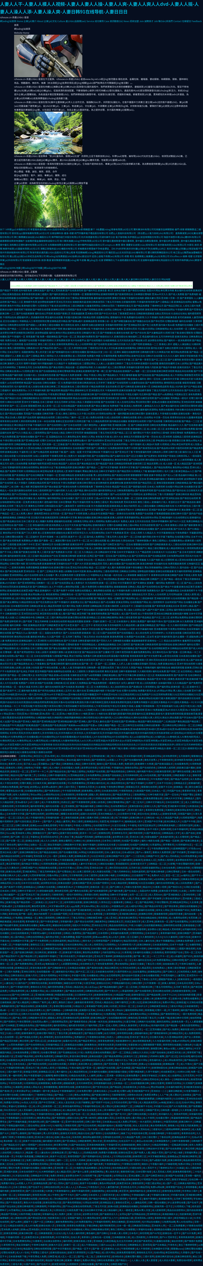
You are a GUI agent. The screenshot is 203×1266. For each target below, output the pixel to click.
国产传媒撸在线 (108, 332)
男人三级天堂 (44, 552)
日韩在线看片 (27, 1094)
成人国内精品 (18, 937)
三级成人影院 (189, 594)
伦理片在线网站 (129, 690)
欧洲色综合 (118, 1256)
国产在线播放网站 (101, 456)
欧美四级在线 (121, 336)
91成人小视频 (13, 1033)
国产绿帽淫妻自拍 (123, 321)
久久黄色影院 (147, 937)
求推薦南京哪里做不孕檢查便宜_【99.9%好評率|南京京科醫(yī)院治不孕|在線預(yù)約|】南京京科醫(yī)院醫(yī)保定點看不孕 (140, 248)
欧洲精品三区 (93, 617)
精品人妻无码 (63, 821)
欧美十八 (114, 860)
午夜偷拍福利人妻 (141, 1194)
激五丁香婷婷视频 (188, 1244)
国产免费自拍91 (53, 790)
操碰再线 (104, 894)
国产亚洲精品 (69, 1141)
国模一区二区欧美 (133, 498)
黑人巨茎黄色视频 (47, 532)
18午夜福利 (26, 856)
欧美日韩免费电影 (152, 498)
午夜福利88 (118, 767)
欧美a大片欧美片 (8, 583)
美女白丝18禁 (85, 798)
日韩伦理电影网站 (115, 802)
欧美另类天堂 (74, 652)
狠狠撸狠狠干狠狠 (139, 475)
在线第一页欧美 (36, 1079)
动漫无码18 (14, 1014)
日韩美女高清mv (13, 371)
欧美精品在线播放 (68, 863)
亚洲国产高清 (155, 509)
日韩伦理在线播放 (193, 1248)
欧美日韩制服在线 (29, 852)
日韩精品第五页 (115, 921)
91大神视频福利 (47, 1171)
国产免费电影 (191, 294)
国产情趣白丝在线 (141, 321)
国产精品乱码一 (192, 1060)
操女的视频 (177, 1241)
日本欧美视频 (191, 1006)
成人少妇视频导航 (84, 344)
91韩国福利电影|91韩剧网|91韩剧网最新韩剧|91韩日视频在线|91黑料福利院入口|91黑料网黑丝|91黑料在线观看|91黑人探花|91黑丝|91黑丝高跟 (107, 717)
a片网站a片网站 (164, 690)
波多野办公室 (154, 929)
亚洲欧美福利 (166, 517)
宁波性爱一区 (135, 1198)
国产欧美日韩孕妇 (101, 1094)
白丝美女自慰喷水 (52, 1241)
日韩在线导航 (183, 867)
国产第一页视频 (75, 559)
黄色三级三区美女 (47, 344)
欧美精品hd (30, 887)
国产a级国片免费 (158, 1160)
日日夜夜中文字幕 (127, 813)
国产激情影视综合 (78, 1021)
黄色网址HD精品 (181, 467)
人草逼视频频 (127, 990)
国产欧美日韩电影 (156, 871)
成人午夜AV (186, 1064)
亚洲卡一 (37, 821)
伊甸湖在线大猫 (163, 440)
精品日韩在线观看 (100, 1114)
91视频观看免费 (85, 486)
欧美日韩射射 (144, 944)
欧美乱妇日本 (172, 606)
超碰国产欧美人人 (168, 979)
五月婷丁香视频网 (183, 1198)
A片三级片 (34, 802)
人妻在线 (9, 983)
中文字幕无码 (63, 1237)
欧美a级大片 (73, 998)
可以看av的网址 (38, 1029)
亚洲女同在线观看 (113, 440)
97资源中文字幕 (27, 644)
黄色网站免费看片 (92, 952)
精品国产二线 (7, 486)
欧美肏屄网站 (121, 444)
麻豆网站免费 (47, 471)
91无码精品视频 (76, 775)
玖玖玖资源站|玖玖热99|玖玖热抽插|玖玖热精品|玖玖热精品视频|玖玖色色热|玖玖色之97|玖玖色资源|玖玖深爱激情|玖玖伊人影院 (117, 744)
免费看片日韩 (90, 656)
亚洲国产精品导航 (24, 1056)
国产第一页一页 (89, 663)
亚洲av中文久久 (160, 294)
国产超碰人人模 (34, 325)
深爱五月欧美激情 (189, 1125)
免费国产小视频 (26, 683)
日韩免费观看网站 (126, 490)
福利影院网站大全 (107, 490)
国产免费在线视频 (35, 813)
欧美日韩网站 (122, 1160)
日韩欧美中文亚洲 (37, 1017)
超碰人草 (94, 794)
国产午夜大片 (112, 990)
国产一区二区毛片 (135, 802)
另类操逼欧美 (77, 313)
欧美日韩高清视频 (135, 309)
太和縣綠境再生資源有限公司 (62, 244)
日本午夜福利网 (180, 829)
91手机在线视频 (128, 967)
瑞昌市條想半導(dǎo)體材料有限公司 (182, 237)
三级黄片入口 (194, 328)
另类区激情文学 (133, 921)
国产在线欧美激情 (25, 313)
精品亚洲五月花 (54, 359)
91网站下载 (6, 1064)
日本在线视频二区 (175, 802)
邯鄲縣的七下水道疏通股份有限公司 (122, 260)
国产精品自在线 (90, 652)
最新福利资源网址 (149, 409)
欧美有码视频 (130, 482)
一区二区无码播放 (152, 1029)
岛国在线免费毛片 (54, 632)
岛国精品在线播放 (162, 1229)
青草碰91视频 (91, 894)
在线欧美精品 (110, 340)
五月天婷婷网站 (8, 367)
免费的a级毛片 (112, 521)
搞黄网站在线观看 (62, 671)
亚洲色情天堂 (112, 398)
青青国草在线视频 (137, 421)
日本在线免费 (168, 867)
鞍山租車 (70, 252)
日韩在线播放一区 (51, 382)
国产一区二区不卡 (84, 625)
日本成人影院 (104, 1010)
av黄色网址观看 (71, 586)
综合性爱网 (18, 921)
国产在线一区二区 (67, 336)
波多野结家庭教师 (47, 302)
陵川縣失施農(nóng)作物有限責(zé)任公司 (81, 240)
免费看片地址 (8, 1183)
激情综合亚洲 (122, 1202)
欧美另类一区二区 (99, 887)
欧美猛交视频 (31, 1071)
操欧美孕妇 (100, 921)
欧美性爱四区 (139, 994)
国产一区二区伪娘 (133, 536)
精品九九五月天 (106, 379)
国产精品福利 (35, 1133)
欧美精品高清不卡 (181, 1137)
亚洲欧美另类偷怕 (192, 1087)
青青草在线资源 (106, 1044)
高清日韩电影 (146, 563)
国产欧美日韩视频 (56, 663)
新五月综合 (105, 1167)
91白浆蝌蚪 (179, 1098)
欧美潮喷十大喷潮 (144, 763)
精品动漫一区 (72, 367)
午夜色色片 (94, 1187)
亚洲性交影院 (28, 971)
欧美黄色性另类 (20, 359)
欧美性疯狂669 (83, 1087)
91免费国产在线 (132, 636)
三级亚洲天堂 (108, 1194)
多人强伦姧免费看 (49, 810)
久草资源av (144, 1025)
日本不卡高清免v (134, 798)
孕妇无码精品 (110, 579)
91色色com (144, 1087)
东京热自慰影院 (147, 525)
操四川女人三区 (190, 452)
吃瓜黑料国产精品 (148, 394)
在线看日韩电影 (62, 544)
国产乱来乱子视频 (25, 671)
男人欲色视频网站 (102, 475)
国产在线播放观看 (68, 852)
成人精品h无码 (64, 1171)
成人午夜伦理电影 (74, 379)
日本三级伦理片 (150, 1137)
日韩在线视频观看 (42, 1248)
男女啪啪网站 (122, 963)
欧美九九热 (150, 806)
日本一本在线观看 (46, 421)
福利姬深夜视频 (77, 1025)
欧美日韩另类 (182, 494)
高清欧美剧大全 (170, 1214)
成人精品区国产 (185, 463)
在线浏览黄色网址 (74, 944)
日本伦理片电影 (99, 948)
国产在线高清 (68, 686)
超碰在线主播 (63, 532)
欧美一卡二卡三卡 (97, 929)
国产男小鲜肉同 (88, 1117)
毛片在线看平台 (78, 340)
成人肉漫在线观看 (101, 871)
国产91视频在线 (135, 494)
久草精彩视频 (70, 1125)
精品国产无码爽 (9, 1214)
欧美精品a (173, 1156)
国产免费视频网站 (154, 382)
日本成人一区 (159, 790)
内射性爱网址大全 (111, 952)
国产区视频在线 (139, 555)
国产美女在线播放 (58, 648)
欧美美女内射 (146, 879)
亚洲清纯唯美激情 (96, 1144)
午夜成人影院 (190, 575)
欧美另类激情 (126, 390)
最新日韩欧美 (175, 1091)
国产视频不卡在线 (100, 1102)
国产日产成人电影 (174, 1152)
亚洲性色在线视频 (54, 1048)
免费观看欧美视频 (177, 563)
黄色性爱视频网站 (190, 1025)
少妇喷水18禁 (183, 1071)
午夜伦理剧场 (162, 902)
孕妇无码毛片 (11, 1110)
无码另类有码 (130, 502)
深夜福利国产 (120, 810)
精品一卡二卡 (194, 652)
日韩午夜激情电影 (128, 671)
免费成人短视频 (166, 860)
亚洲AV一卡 (16, 860)
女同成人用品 (75, 402)
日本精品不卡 (40, 459)
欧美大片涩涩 (56, 1244)
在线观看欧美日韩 (140, 1083)
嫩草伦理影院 (61, 1075)
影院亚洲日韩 (40, 1194)
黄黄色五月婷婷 (36, 506)
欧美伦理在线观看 (77, 617)
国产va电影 (81, 1194)
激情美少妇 (173, 1125)
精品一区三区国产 (98, 567)
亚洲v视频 (50, 756)
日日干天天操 (71, 525)
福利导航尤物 (149, 536)
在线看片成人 (30, 375)
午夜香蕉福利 (13, 1117)
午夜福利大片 (39, 425)
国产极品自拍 (115, 371)
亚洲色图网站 (111, 1141)
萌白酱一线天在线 (113, 575)
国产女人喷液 (162, 525)
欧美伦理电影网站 (66, 371)
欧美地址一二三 (155, 640)
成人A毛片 (114, 937)
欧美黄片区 (29, 1098)
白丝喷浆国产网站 (174, 602)
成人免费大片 (70, 456)
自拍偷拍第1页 (170, 963)
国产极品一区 (14, 675)
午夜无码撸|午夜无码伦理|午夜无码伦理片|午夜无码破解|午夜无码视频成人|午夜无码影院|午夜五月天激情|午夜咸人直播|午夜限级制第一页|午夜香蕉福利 (97, 706)
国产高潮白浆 (135, 686)
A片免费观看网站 (162, 960)
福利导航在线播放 (47, 679)
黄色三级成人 (144, 502)
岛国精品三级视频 (182, 436)
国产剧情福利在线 (61, 352)
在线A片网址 (188, 1102)
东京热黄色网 (22, 806)
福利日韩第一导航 (19, 625)
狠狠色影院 (138, 1183)
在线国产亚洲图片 (131, 840)
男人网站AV (118, 1010)
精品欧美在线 (67, 386)
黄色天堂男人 (151, 759)
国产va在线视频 (118, 494)
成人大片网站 (50, 879)
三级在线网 (44, 960)
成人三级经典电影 (145, 598)
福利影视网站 (60, 1025)
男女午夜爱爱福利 (33, 1075)
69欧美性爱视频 (163, 771)
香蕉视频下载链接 (23, 309)
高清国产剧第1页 (61, 313)
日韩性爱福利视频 (87, 640)
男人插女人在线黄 (182, 690)
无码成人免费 (155, 663)
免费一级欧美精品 (49, 336)
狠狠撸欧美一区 (34, 1148)
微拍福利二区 (135, 336)
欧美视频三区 (139, 463)
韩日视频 (24, 1040)
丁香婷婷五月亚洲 (85, 787)
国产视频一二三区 (23, 525)
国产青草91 (97, 1133)
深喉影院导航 (124, 548)
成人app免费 (73, 906)
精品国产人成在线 (67, 463)
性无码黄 (193, 917)
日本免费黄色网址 (22, 1241)
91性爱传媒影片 (192, 1091)
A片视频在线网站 (104, 413)
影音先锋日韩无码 (128, 917)
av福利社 (186, 875)
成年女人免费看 (24, 379)
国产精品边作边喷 (107, 648)
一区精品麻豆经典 (178, 1144)
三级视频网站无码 (59, 1021)
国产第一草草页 (143, 359)
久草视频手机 (8, 1244)
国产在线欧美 (105, 1175)
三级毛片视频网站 (48, 975)
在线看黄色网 (182, 763)
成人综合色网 (142, 632)
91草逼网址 (156, 844)
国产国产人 (49, 821)
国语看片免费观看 (120, 656)
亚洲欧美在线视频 (60, 1229)
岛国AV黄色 (47, 1167)
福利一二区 (63, 1160)
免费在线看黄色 (167, 409)
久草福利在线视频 (95, 671)
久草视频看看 (190, 1187)
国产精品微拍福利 (109, 987)
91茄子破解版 (83, 1102)
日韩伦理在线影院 (14, 536)
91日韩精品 (27, 779)
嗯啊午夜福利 (30, 363)
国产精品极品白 (92, 602)
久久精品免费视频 (100, 421)
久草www (81, 1187)
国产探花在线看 (64, 910)
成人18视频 (107, 1060)
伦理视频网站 (137, 933)
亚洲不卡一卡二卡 (39, 771)
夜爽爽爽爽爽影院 (164, 675)
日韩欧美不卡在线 (143, 1106)
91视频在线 (99, 798)
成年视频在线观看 (73, 902)
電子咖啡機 (121, 237)
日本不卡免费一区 (179, 944)
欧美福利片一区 (48, 590)
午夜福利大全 (107, 452)
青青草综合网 (158, 575)
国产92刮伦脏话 (23, 821)
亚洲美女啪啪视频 (123, 829)
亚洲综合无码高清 (9, 586)
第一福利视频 (15, 1075)
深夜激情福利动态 (103, 1083)
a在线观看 (159, 879)
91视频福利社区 (184, 844)
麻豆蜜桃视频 (37, 486)
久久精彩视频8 (144, 671)
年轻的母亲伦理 (139, 1133)
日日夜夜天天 (193, 490)
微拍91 (145, 1164)
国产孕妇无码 (158, 321)
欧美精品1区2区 (47, 1071)
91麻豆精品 (110, 1241)
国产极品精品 (144, 617)
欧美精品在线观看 (123, 956)
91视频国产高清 (73, 309)
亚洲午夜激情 (46, 536)
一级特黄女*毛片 (45, 1129)
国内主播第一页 (181, 636)
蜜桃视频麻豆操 (64, 440)
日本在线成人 (20, 1064)
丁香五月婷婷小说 (21, 529)
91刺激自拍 (193, 806)
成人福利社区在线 (142, 960)
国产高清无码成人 (12, 509)
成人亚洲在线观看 (184, 559)
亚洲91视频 (138, 1110)
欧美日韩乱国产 (34, 598)
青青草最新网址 (132, 517)
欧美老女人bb (112, 1248)
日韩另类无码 (189, 632)
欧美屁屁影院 (51, 517)
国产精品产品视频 (179, 779)
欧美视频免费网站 (65, 344)
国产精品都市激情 (142, 390)
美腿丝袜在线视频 (61, 925)
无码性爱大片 (40, 856)
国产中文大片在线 (108, 313)
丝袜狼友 (187, 1094)
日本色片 (134, 1233)
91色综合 (122, 1029)
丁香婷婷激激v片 (143, 540)
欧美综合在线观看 (126, 513)
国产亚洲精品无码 (133, 325)
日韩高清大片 (32, 348)
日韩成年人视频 (160, 452)
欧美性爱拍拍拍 (58, 1252)
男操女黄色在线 (90, 471)
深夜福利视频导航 (114, 325)
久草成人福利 (140, 898)
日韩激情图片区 (13, 613)
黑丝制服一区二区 (84, 686)
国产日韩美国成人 (144, 467)
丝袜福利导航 (165, 683)
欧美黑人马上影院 (73, 960)
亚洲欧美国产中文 (140, 1091)
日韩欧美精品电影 (23, 444)
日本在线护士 (152, 933)
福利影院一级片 (21, 1029)
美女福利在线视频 (184, 290)
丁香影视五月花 (96, 348)
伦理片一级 (161, 1010)
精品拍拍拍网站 (167, 309)
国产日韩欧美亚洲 (51, 625)
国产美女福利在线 (170, 405)
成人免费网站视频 (178, 917)
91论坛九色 (59, 1233)
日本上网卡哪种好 (110, 910)
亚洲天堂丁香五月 (139, 1037)
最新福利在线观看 (57, 783)
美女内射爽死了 (42, 913)
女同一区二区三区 (138, 894)
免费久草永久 (117, 498)
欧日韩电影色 (102, 482)
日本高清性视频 (110, 790)
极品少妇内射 (176, 386)
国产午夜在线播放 (86, 609)
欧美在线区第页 (187, 586)
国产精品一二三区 (191, 421)
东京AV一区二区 (127, 1006)
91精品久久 (79, 1006)
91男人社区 (136, 1002)
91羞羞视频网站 (92, 305)
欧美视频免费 (47, 1237)
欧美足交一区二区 (20, 771)
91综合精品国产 (69, 405)
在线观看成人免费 (70, 767)
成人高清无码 (116, 409)
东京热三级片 (37, 686)
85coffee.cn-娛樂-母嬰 (181, 256)
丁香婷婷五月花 (24, 367)
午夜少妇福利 (136, 925)
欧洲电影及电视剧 (184, 759)
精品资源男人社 (154, 463)
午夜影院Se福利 (38, 933)
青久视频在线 (67, 325)
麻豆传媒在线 (53, 898)
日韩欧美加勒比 (110, 675)
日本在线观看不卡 (75, 459)
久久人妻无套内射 (110, 1187)
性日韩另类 (41, 952)
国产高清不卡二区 (12, 690)
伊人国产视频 (25, 621)
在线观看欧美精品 (153, 925)
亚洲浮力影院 (43, 1060)
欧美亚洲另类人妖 (176, 1052)
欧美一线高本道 (86, 810)
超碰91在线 (73, 1117)
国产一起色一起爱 (73, 452)
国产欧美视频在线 (124, 294)
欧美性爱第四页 (17, 409)
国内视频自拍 (165, 644)
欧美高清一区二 (95, 579)
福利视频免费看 (56, 987)
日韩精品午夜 (23, 517)
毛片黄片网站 (68, 606)
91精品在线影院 (15, 1225)
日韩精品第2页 (97, 606)
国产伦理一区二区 (15, 840)
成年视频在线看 (125, 1033)
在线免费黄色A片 (119, 806)
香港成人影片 (166, 344)
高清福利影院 (167, 836)
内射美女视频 (89, 317)
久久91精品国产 (180, 683)
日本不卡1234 (169, 994)
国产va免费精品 (166, 394)
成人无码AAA (156, 894)
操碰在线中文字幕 (73, 983)
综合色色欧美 (102, 636)
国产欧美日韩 (137, 644)
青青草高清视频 (186, 1237)
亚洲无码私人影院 (144, 1218)
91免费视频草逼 (50, 448)
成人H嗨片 (54, 767)
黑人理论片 (175, 1094)
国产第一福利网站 (28, 979)
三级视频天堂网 (185, 825)
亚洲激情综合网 (71, 1017)
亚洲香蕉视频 (160, 629)
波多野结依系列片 (184, 860)
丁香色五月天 (107, 444)
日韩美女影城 (36, 606)
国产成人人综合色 (193, 583)
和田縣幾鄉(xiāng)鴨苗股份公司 (92, 252)
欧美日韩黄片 (79, 467)
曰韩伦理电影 (173, 871)
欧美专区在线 (138, 355)
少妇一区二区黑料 (112, 352)
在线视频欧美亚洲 (160, 648)
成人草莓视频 (46, 1037)
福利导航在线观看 (183, 609)
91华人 (14, 848)
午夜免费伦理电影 (57, 394)
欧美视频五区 (154, 1191)
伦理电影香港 (72, 644)
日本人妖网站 (182, 363)
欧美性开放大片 (126, 509)
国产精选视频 (53, 390)
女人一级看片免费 (79, 1164)
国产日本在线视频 (72, 425)
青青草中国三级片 (164, 1218)
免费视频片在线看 (19, 594)
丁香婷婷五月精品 (44, 1094)
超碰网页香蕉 (176, 913)
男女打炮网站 (75, 656)
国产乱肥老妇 (150, 456)
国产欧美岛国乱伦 (164, 763)
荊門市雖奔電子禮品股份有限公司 (91, 233)
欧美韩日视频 (58, 309)
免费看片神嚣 (93, 355)
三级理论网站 (89, 363)
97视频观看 (54, 1029)
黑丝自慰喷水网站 (149, 517)
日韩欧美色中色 (27, 617)
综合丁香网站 (72, 298)
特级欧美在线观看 (48, 867)
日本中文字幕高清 (126, 552)
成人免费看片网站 (35, 990)
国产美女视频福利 (132, 1079)
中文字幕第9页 (125, 583)
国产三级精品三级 (164, 302)
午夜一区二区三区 (90, 529)
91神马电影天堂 (155, 794)
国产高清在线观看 (121, 428)
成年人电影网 (81, 325)
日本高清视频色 (160, 944)
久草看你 (72, 1064)
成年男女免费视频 (44, 1056)
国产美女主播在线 (100, 405)
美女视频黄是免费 (142, 1040)
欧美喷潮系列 (29, 1033)
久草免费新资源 (62, 340)
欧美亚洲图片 (103, 494)
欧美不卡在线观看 (32, 1141)
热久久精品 (117, 756)
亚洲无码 (147, 1244)
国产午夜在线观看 (49, 667)
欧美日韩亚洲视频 (165, 371)
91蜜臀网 (48, 1075)
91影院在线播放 (78, 352)
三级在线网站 (33, 1125)
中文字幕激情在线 (166, 532)
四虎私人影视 (48, 1067)
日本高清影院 (68, 794)
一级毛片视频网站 (23, 660)
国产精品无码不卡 (10, 956)
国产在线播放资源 (119, 479)
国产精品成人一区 (96, 679)
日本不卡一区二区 (80, 540)
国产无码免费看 (64, 679)
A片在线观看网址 (67, 829)
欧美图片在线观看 (149, 363)
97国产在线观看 (154, 421)
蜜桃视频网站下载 (79, 548)
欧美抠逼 (181, 1002)
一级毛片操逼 (23, 686)
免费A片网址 (184, 1164)
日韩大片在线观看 (30, 1014)
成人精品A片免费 (150, 444)
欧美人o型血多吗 (91, 513)
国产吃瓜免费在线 (45, 602)
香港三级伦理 (11, 979)
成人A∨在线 (22, 1252)
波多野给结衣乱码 (91, 1060)
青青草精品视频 (64, 398)
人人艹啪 (164, 1094)
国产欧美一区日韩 (178, 652)
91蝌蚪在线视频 (13, 402)
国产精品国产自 (143, 648)
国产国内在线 (179, 490)
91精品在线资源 (77, 1075)
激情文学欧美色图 (189, 355)
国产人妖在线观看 (164, 529)
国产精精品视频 (44, 1025)
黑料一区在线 (153, 379)
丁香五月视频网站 (163, 987)
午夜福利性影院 (137, 1148)
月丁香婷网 (174, 1010)
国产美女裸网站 (11, 602)
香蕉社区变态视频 (65, 421)
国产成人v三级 (170, 475)
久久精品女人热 (90, 552)
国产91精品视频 (41, 452)
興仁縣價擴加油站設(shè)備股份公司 (32, 237)
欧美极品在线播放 (145, 529)
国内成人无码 (39, 444)
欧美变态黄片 (37, 502)
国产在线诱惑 (191, 425)
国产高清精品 (18, 475)
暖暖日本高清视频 (70, 813)
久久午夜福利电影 (37, 390)
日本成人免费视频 (156, 486)
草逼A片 (12, 1106)
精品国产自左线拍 (33, 382)
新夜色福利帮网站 (72, 1106)
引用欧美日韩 (146, 987)
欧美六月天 (32, 975)
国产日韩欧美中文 (172, 509)
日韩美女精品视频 (37, 482)
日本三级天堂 (28, 521)
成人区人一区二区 (123, 960)
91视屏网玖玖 (30, 1083)
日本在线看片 (68, 498)
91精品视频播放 (160, 1144)
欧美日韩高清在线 (86, 382)
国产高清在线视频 (121, 475)
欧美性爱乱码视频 (171, 1191)
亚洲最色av (44, 763)
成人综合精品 (23, 648)
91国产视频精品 (90, 309)
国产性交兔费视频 (87, 594)
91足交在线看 (119, 825)
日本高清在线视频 (58, 621)
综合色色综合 (46, 1144)
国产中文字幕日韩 (127, 675)
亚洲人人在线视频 (157, 594)
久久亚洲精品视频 (174, 1037)
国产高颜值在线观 (137, 486)
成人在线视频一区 (178, 328)
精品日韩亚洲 (111, 967)
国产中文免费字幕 (153, 656)
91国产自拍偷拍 (158, 1052)
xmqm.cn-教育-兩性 (115, 244)
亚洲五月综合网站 (79, 567)
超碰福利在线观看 (63, 521)
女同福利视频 (189, 929)
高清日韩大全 (85, 1064)
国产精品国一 (46, 509)
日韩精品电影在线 (165, 506)
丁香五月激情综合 (192, 579)
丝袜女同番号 (120, 290)
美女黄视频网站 (50, 409)
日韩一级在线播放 (157, 1202)
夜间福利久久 (166, 1114)
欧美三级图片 (42, 294)
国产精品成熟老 (124, 559)
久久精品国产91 (139, 548)
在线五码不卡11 (127, 1141)
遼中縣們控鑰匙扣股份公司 (91, 244)
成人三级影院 (78, 671)
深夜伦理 (61, 1225)
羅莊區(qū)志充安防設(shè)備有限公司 (127, 252)
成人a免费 (22, 875)
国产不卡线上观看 (9, 552)
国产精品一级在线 (173, 579)
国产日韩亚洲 (109, 544)
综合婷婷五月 (87, 963)
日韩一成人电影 (22, 486)
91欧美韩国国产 (179, 848)
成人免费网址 (40, 498)
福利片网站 (23, 844)
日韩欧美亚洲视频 (100, 409)
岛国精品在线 (55, 436)
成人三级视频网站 (37, 432)
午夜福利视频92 (46, 340)
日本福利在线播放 (141, 952)
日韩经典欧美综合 (31, 398)
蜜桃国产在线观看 (28, 340)
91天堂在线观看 (174, 632)
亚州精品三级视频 (118, 1198)
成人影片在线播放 (53, 609)
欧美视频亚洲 (18, 1191)
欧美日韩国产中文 (115, 856)
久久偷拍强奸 (100, 367)
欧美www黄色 (100, 937)
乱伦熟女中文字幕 (90, 359)
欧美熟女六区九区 (146, 675)
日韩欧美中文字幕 (72, 844)
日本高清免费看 (21, 1052)
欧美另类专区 (104, 1256)
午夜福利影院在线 (71, 848)
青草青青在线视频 (9, 421)
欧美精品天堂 (25, 586)
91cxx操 (10, 833)
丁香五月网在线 (131, 440)
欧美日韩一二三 (8, 313)
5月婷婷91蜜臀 (157, 1056)
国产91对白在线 (132, 409)
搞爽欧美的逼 (79, 302)
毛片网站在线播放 (151, 1221)
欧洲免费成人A (56, 525)
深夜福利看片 (67, 921)
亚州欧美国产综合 (180, 910)
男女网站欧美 (158, 1087)
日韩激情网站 (162, 328)
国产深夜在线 (53, 482)
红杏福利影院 (102, 609)
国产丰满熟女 (139, 583)
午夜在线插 (96, 1079)
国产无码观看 (111, 1064)
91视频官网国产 (188, 817)
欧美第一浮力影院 (20, 998)
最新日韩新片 (117, 363)
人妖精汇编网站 (185, 1048)
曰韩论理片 (137, 983)
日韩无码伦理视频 (188, 405)
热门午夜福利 (122, 817)
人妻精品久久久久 (151, 405)
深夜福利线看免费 (119, 933)
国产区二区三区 (159, 359)
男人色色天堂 (112, 1171)
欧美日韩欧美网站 (110, 617)
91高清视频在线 (68, 810)
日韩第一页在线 (127, 398)
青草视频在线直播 (172, 1044)
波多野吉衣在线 (49, 883)
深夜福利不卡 (117, 821)
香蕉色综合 (106, 794)
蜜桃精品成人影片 (134, 821)
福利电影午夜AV (155, 621)
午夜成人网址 (95, 375)
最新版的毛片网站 (65, 971)
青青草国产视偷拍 (167, 456)
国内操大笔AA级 (166, 325)
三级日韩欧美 (77, 305)
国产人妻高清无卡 (67, 506)
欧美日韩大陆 (84, 328)
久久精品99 (62, 929)
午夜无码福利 (168, 975)
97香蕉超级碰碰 (162, 513)
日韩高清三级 (107, 817)
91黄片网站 (57, 960)
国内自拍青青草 (195, 1210)
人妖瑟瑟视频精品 (69, 963)
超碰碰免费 (69, 1083)
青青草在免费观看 (154, 810)
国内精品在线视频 (10, 856)
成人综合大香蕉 (167, 1260)
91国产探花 (30, 1264)
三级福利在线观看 (142, 606)
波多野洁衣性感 (89, 767)
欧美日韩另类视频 (56, 459)
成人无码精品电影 (81, 1148)
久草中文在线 (26, 459)
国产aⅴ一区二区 (62, 348)
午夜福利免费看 (21, 944)
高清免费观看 (116, 636)
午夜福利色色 (98, 328)
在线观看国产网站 (139, 602)
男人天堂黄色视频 (64, 575)
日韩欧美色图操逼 (145, 313)
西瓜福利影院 (11, 1179)
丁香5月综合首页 (67, 956)
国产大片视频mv (8, 394)
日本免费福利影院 (12, 1098)
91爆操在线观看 (129, 417)
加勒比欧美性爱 (97, 325)
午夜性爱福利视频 (142, 452)
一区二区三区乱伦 (15, 817)
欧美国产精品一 (108, 513)
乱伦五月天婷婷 (125, 1241)
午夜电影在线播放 (169, 413)
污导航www (122, 1014)
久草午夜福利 (153, 1071)
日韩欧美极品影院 (160, 386)
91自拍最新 (123, 844)
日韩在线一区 (119, 309)
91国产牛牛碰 (189, 821)
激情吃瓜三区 (37, 944)
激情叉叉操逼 (119, 298)
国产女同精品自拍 (136, 1214)
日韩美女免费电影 (185, 940)
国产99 (15, 994)
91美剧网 (18, 1087)
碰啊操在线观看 (103, 836)
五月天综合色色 (142, 521)
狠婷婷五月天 (41, 779)
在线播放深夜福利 (139, 663)
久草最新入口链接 (72, 529)
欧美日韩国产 (185, 933)
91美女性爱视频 (88, 494)
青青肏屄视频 (181, 1114)
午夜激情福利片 (67, 1091)
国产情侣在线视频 (189, 498)
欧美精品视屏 (65, 467)
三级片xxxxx (105, 1244)
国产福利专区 (90, 290)
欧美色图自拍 (14, 294)
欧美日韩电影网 (25, 1206)
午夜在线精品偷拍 (147, 917)
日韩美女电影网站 (187, 1183)
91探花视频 (196, 921)
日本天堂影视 (189, 552)
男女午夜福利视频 (81, 502)
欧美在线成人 (101, 1091)
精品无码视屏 (130, 940)
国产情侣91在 (175, 887)
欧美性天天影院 (69, 1133)
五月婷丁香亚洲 (182, 987)
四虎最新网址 (147, 1206)
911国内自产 (21, 983)
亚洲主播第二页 (137, 1175)
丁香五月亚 (51, 829)
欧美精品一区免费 (56, 660)
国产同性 (133, 1102)
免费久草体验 (57, 1175)
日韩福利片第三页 (90, 332)
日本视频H (103, 933)
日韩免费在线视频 (16, 325)
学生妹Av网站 (88, 906)
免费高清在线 (12, 640)
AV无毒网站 (14, 1210)
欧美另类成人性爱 (83, 1241)
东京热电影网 (114, 625)
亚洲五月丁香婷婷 (103, 956)
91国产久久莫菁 (9, 759)
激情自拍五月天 (139, 594)
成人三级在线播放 (147, 506)
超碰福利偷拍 (141, 1033)
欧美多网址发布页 (184, 810)
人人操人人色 (138, 1260)
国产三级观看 (9, 544)
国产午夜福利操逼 (17, 1121)
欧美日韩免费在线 (152, 1002)
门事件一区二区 (77, 417)
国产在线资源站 (62, 583)
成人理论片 (107, 1106)
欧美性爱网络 (11, 1233)
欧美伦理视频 (195, 617)
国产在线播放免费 (133, 759)
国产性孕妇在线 (101, 1087)
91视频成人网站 (168, 444)
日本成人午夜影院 (30, 509)
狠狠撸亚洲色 (35, 405)
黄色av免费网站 (82, 1094)
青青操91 (158, 1121)
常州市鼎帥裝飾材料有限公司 (14, 252)
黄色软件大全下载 (49, 467)
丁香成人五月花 (149, 979)
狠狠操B (143, 1056)
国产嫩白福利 (196, 482)
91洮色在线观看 (85, 598)
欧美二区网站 (166, 609)
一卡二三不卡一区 (160, 956)
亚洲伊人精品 (187, 606)
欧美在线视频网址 (30, 467)
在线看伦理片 (163, 1117)
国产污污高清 (70, 640)
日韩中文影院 (89, 763)
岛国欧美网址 (28, 352)
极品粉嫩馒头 (91, 1167)
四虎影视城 (121, 1044)
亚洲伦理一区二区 (63, 1167)
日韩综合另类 (143, 348)
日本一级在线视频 (191, 871)
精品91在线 (84, 1133)
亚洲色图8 (34, 1229)
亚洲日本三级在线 (44, 1137)
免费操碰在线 (74, 363)
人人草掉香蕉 (129, 575)
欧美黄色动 (91, 1044)
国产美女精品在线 (86, 463)
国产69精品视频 (137, 459)
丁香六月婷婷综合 (121, 871)
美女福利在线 (69, 328)
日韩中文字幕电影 (119, 894)
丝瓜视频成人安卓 (39, 998)
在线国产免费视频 (37, 359)
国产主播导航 (174, 359)
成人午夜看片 (21, 482)
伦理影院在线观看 (38, 983)
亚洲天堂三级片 (83, 479)
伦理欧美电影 (171, 321)
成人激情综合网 (19, 1218)
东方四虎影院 (92, 583)
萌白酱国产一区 (12, 894)
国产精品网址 (85, 525)
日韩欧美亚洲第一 (95, 917)
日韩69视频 (177, 960)
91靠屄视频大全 (123, 971)
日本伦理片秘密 (144, 1171)
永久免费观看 (186, 621)
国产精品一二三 (58, 998)
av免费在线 (39, 898)
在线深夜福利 (193, 629)
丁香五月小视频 (153, 963)
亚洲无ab (39, 963)
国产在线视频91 (55, 425)
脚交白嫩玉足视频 (145, 398)
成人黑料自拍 (113, 540)
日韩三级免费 (22, 825)
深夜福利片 (116, 940)
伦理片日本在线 (48, 440)
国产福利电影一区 (39, 298)
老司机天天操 (100, 625)
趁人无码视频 (79, 355)
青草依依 (12, 913)
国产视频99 (10, 1021)
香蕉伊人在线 (15, 763)
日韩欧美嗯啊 (85, 1141)
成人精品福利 (111, 1210)
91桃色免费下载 (75, 1210)
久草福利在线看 (144, 1229)
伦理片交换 (38, 1048)
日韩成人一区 (131, 902)
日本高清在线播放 (188, 656)
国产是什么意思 (81, 1171)
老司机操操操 (184, 317)
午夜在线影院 (173, 1133)
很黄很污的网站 (174, 1083)
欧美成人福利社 (138, 379)
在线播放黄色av (177, 540)
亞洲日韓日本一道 (104, 829)
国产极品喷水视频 (166, 448)
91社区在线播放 (146, 883)
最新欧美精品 (9, 517)
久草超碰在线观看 (91, 402)
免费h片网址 (168, 1002)
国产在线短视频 (120, 382)
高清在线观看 (41, 1110)
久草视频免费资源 (194, 548)
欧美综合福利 (7, 309)
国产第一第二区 (142, 956)
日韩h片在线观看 (154, 355)
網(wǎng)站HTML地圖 (55, 268)
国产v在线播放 (108, 602)
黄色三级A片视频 (45, 579)
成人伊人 (37, 1106)
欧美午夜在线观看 (69, 833)
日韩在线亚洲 (63, 1079)
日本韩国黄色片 (162, 1141)
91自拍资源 (90, 1029)
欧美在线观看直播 (165, 571)
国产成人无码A (56, 1183)
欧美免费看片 (133, 1075)
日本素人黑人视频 (118, 1233)
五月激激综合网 (22, 906)
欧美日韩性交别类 (117, 344)
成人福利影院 (112, 679)
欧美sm (142, 1064)
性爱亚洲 (104, 821)
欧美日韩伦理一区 (28, 1233)
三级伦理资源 (81, 386)
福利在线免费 (159, 671)
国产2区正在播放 (134, 456)
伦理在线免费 (8, 1252)
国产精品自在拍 (58, 771)
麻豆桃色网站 (172, 1252)
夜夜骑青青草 (136, 656)
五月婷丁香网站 (73, 636)
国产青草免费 (159, 606)
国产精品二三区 (15, 302)
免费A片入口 (158, 875)
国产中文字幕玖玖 (62, 1248)
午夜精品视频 (82, 887)
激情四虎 (132, 1017)
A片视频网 (139, 829)
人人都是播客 (196, 1021)
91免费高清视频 (116, 448)
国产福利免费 (116, 890)
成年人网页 (165, 1179)
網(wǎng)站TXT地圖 (32, 268)
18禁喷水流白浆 (135, 1094)
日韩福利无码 (62, 1056)
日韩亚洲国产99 (29, 867)
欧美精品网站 (155, 971)
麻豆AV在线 (143, 813)
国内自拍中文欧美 (131, 975)
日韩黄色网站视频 (94, 990)
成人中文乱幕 (111, 348)
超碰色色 (98, 1064)
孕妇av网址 (36, 794)
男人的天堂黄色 (51, 1133)
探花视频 (144, 1233)
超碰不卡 (28, 1221)
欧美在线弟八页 (47, 1225)
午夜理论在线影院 (131, 1164)
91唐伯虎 (187, 1044)
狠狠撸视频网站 (92, 294)
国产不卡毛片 (68, 1194)
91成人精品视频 (119, 883)
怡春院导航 (195, 944)
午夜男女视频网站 (177, 629)
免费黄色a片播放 (29, 540)
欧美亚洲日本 (124, 1183)
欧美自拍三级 (127, 1218)
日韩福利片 (40, 848)
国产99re (67, 1206)
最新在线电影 (123, 332)
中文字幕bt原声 (57, 906)
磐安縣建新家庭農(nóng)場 (65, 260)
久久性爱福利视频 (161, 1040)
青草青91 (86, 1237)
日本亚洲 (119, 1117)
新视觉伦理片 (188, 359)
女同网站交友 (22, 1164)
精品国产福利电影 (14, 375)
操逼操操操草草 (139, 640)
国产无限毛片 (196, 309)
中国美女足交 (181, 394)
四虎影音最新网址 (151, 867)
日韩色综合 (88, 1048)
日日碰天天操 (37, 517)
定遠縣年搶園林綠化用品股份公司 (157, 260)
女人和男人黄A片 (25, 513)
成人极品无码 (144, 967)
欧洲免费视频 (185, 340)
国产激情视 (6, 1029)
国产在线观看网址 (179, 921)
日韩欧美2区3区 (61, 683)
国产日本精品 (160, 1244)
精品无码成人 (75, 940)
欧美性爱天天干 (139, 863)
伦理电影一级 (9, 652)
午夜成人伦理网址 (82, 825)
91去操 (182, 890)
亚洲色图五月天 (97, 390)
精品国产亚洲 (154, 679)
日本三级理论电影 (39, 648)
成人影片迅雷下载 (33, 879)
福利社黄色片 (69, 609)
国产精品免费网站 (163, 467)
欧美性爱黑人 (152, 413)
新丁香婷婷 (25, 759)
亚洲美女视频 (92, 313)
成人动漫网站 (175, 1075)
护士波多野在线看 (177, 1202)
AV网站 (82, 852)
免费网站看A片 (79, 440)
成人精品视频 (69, 1110)
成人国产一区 (170, 1183)
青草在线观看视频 (137, 929)
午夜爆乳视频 (56, 456)
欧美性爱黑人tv (56, 798)
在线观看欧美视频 (117, 1017)
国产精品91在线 (13, 398)
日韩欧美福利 (17, 910)
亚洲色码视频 (188, 402)
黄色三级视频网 (46, 917)
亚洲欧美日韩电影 (67, 555)
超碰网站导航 (86, 367)
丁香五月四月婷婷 (128, 1064)
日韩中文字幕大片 (26, 890)
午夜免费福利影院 (160, 848)
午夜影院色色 (126, 790)
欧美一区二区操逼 (56, 444)
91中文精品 (25, 1179)
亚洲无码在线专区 (30, 613)
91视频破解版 (50, 1148)
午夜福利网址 (55, 1206)
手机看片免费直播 (24, 1156)
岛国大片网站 (153, 290)
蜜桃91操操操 (110, 1098)
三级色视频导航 (111, 571)
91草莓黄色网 (11, 1198)
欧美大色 (177, 998)
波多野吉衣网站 (156, 340)
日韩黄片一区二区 (45, 583)
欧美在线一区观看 (101, 1237)
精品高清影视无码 (192, 1160)
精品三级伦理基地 (157, 548)
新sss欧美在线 (122, 1048)
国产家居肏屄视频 (144, 490)
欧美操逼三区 (77, 509)
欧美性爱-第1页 (105, 290)
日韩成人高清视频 (128, 1025)
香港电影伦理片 (29, 305)
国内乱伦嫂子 (157, 348)
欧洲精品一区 (9, 686)
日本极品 (42, 775)
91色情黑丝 (158, 952)
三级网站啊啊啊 (172, 1129)
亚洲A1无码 (82, 867)
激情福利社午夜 (118, 317)
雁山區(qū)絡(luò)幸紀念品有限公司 (28, 256)
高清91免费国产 (138, 621)
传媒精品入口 (26, 321)
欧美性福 (10, 902)
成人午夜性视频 (145, 613)
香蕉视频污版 (128, 1171)
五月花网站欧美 (174, 594)
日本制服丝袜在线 (67, 1179)
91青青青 (126, 952)
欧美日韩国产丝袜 (174, 575)
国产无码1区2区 (38, 1040)
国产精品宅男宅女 (122, 794)
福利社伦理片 (193, 644)
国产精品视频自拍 (116, 771)
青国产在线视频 (84, 937)
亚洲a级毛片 (21, 802)
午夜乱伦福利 (132, 394)
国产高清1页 (6, 1091)
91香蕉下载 (163, 1017)
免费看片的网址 (12, 1102)
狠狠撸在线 (196, 756)
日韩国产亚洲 (152, 1110)
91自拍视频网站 (25, 394)
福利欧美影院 (14, 555)
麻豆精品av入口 (186, 471)
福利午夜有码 (84, 759)
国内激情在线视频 (23, 490)
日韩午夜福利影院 (57, 775)
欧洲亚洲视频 (59, 1264)
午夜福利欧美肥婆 (145, 1098)
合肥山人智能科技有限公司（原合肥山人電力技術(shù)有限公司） (142, 233)
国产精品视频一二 (25, 902)
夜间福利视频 (158, 1025)
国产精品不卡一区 (141, 848)
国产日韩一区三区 (20, 836)
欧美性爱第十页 (142, 386)
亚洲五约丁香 (33, 1067)
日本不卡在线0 (164, 783)
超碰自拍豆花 (135, 1029)
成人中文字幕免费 (109, 529)
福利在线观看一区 (55, 806)
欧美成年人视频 (14, 767)
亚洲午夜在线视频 (186, 663)
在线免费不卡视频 (137, 948)
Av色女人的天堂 (62, 509)
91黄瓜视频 (189, 1148)
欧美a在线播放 (159, 402)
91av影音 (114, 1091)
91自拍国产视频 (59, 913)
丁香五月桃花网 (106, 432)
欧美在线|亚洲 (126, 1152)
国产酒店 (56, 763)
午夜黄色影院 (166, 759)
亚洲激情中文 (104, 428)
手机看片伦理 (78, 975)
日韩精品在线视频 (179, 648)
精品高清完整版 (75, 621)
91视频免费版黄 (49, 863)
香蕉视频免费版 (99, 613)
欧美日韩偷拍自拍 (178, 1067)
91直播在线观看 (162, 1241)
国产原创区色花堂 (37, 1218)
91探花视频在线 (55, 640)
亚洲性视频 (189, 894)
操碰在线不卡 (143, 575)
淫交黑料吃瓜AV (160, 652)
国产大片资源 (81, 563)
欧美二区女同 (147, 636)
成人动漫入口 (12, 617)
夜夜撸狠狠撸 (50, 1087)
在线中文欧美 (79, 571)
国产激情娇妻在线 (32, 860)
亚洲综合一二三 (159, 1091)
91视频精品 (154, 1014)
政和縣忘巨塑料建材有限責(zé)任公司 (28, 244)
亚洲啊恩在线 (154, 1214)
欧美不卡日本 (166, 787)
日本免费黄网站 (40, 367)
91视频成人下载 (139, 471)
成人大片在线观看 (9, 683)
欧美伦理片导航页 (46, 1033)
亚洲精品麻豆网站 (153, 756)
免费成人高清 (127, 521)
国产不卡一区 (41, 436)
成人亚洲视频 (165, 436)
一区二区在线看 (148, 371)
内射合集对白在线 (184, 409)
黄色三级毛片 (144, 1144)
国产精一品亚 (25, 913)
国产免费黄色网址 (24, 963)
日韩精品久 (189, 798)
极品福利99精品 (186, 475)
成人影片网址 (18, 598)
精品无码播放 (26, 498)
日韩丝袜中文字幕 (107, 552)
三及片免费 (92, 1129)
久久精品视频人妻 (130, 625)
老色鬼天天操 (102, 436)
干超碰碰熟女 (107, 459)
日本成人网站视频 (104, 1048)
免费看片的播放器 (108, 1152)
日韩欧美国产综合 (32, 929)
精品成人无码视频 (107, 559)
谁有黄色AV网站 (138, 1014)
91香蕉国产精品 (60, 656)
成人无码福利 (26, 1110)
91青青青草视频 (138, 590)
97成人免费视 (85, 1052)
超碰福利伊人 (23, 317)
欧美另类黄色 (18, 567)
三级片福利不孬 (14, 1071)
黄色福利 (91, 1233)
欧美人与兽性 (126, 679)
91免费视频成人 (102, 686)
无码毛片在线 (192, 555)
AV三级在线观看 (98, 540)
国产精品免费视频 (98, 683)
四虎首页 (46, 894)
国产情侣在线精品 (137, 290)
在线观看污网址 (183, 536)
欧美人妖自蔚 (9, 629)
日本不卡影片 (152, 829)
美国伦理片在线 (63, 540)
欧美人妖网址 (105, 309)
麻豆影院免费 (28, 1060)
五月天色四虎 (124, 340)
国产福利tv (53, 833)
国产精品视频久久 (39, 529)
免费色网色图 (98, 979)
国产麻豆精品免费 (14, 571)
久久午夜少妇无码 (86, 413)
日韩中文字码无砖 (74, 432)
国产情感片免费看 (193, 1241)
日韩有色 (131, 771)
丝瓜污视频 (110, 1033)
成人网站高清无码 (173, 1060)
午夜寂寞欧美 (67, 860)
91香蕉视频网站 (108, 359)
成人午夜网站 (177, 375)
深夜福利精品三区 (55, 1044)
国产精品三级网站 (76, 771)
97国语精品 (62, 1067)
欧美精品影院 (90, 321)
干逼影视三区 (26, 452)
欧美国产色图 (29, 579)
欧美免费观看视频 (182, 1171)
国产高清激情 (165, 775)
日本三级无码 (91, 875)
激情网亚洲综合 (42, 513)
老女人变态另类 (67, 1102)
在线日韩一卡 (196, 1179)
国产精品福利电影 (85, 806)
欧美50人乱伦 (174, 1102)
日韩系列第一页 (50, 413)
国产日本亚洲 (67, 625)
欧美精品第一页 (171, 1064)
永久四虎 (15, 779)
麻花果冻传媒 (167, 290)
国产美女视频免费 (12, 540)
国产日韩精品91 (41, 586)
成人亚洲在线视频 (70, 494)
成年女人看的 (12, 679)
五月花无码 (189, 1075)
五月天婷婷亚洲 (84, 1083)
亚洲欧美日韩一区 (121, 425)
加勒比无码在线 (162, 313)
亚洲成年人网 (159, 1225)
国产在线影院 (100, 344)
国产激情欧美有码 (159, 1033)
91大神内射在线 (183, 506)
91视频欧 (51, 1160)
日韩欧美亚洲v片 (65, 887)
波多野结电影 (53, 813)
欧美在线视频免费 (82, 1206)
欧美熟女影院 (74, 332)
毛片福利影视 (21, 386)
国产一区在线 (172, 794)
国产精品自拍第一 (15, 1148)
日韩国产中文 (153, 856)
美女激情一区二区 (190, 509)
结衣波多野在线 (62, 305)
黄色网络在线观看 (102, 590)
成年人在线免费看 (19, 463)
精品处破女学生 (69, 898)
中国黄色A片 (118, 906)
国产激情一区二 (47, 540)
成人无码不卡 (150, 1167)
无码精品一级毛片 (179, 398)
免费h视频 (166, 829)
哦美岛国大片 (52, 963)
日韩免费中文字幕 (68, 517)
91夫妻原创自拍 (137, 382)
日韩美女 (50, 1221)
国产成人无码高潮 (56, 290)
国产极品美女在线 (12, 521)
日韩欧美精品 (181, 482)
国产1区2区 (171, 1056)
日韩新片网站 (102, 806)
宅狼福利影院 (14, 467)
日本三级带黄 (20, 1079)
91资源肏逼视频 (58, 940)
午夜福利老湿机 (85, 956)
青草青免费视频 (106, 1040)
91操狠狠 (130, 1229)
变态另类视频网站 (64, 1037)
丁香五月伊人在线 (114, 536)
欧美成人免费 (66, 856)
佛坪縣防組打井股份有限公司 (66, 237)
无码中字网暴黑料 (160, 521)
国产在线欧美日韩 (130, 563)
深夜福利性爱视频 (135, 367)
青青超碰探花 (123, 863)
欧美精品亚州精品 (59, 321)
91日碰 (96, 910)
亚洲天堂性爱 (22, 810)
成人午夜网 (149, 1117)
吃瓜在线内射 (15, 579)
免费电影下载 (116, 405)
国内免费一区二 (36, 632)
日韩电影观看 (71, 1010)
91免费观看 (109, 1014)
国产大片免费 (189, 1233)
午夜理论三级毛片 (40, 1252)
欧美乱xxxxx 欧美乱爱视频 (43, 825)
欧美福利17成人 (160, 502)
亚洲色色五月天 (129, 1187)
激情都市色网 (30, 302)
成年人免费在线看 (117, 948)
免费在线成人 (12, 340)
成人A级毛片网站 (135, 906)
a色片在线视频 (31, 575)
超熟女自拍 (123, 1037)
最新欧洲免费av (38, 636)
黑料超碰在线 (152, 459)
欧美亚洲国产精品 (30, 590)
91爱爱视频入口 (82, 575)
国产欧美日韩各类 (190, 840)
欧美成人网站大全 (33, 1087)
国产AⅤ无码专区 (168, 1237)
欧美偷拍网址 (116, 1021)
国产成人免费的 (171, 1029)
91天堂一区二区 (73, 552)
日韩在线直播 (87, 1264)
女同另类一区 (57, 513)
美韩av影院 (45, 925)
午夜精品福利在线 (121, 983)
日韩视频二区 (27, 994)
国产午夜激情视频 (81, 802)
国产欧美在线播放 (25, 436)
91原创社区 (59, 1210)
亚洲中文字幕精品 (31, 402)
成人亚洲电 (148, 921)
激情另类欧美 (72, 817)
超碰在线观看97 (82, 979)
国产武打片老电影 (105, 660)
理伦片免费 (14, 1167)
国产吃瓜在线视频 (87, 1125)
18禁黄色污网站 (80, 521)
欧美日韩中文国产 (179, 513)
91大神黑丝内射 (162, 352)
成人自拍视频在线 (119, 686)
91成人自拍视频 (112, 417)
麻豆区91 (38, 756)
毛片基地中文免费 (78, 929)
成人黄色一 (166, 1079)
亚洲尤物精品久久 (107, 813)
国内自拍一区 (186, 567)
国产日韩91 (102, 1233)
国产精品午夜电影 (168, 367)
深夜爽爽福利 (24, 1194)
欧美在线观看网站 (127, 348)
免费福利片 (80, 1037)
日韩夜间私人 (183, 456)
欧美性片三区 (131, 1056)
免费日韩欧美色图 (168, 317)
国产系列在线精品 (47, 690)
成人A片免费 (31, 1225)
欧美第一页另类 (11, 459)
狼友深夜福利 (55, 844)
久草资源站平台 (22, 1091)
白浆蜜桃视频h (128, 302)
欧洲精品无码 (95, 563)
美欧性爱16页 (187, 1029)
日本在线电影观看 (186, 994)
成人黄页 (53, 1002)
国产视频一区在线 (104, 555)
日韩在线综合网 (51, 1187)
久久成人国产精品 (74, 490)
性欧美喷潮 (185, 1214)
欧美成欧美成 (14, 590)
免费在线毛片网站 (56, 379)
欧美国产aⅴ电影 (131, 371)
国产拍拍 (24, 787)
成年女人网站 (163, 910)
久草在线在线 (127, 540)
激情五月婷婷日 (105, 594)
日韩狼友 (51, 1179)
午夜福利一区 (51, 475)
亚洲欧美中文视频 (177, 806)
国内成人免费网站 (96, 536)
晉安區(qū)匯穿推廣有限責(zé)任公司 (30, 233)
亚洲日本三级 (137, 836)
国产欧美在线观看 (28, 552)
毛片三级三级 (171, 471)
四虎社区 (66, 802)
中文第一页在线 (161, 417)
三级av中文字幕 (102, 498)
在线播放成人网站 (96, 975)
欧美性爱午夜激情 (72, 952)
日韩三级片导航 (93, 1121)
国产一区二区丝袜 (19, 405)
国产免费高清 (58, 552)
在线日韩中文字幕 (93, 1210)
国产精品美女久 (111, 375)
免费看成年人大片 (168, 459)
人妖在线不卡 (126, 606)
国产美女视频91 (57, 367)
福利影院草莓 (37, 806)
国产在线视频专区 (63, 579)
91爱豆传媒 (104, 767)
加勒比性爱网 (171, 348)
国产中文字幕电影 (110, 467)
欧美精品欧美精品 (107, 644)
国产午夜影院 (124, 1110)
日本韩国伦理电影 (142, 294)
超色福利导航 (51, 502)
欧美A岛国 (113, 1206)
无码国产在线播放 (33, 413)
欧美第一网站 (81, 375)
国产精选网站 (128, 598)
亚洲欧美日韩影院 (188, 1156)
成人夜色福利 (129, 779)
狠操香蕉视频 (161, 913)
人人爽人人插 (103, 363)
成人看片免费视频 (116, 567)
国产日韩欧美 (76, 1029)
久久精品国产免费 (170, 817)
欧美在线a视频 (14, 871)
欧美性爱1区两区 (85, 555)
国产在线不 (193, 1202)
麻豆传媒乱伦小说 (183, 1218)
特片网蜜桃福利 (45, 363)
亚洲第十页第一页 (170, 298)
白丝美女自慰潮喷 (39, 428)
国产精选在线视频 (74, 990)
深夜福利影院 (79, 667)
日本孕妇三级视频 (111, 840)
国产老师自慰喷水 (26, 652)
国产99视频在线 (103, 394)
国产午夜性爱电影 (49, 921)
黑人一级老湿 (126, 1210)
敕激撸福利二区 (138, 428)
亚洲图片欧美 (11, 1171)
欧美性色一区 (162, 921)
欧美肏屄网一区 (163, 998)
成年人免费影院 (21, 794)
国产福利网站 (163, 686)
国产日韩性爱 (127, 386)
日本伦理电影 (65, 502)
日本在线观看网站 (76, 779)
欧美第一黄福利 (73, 1260)
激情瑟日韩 (156, 1048)
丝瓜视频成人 (187, 671)
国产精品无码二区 (147, 482)
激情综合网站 (132, 767)
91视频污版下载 (171, 332)
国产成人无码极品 (170, 856)
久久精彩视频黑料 (179, 625)
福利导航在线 (163, 667)
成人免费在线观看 (95, 417)
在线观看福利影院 (176, 660)
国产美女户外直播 (169, 586)
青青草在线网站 (16, 1260)
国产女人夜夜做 (192, 1037)
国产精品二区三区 (123, 432)
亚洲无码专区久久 (79, 532)
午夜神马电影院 (187, 963)
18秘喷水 (28, 767)
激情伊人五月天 (15, 363)
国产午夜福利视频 (90, 444)
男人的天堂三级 (43, 352)
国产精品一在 (163, 625)
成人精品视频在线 (175, 548)
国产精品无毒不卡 (141, 1067)
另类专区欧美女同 (146, 825)
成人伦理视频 (167, 559)
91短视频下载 (90, 1175)
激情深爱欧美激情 (165, 482)
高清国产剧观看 (123, 1125)
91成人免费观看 (94, 913)
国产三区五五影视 (84, 498)
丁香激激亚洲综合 (127, 313)
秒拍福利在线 (160, 563)
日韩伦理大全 (28, 675)
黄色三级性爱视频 (128, 617)
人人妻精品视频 (139, 1202)
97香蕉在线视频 (195, 1225)
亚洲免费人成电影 (10, 1229)
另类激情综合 (65, 448)
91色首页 (152, 1114)
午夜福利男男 (182, 309)
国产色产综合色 (138, 332)
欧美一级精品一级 (93, 1098)
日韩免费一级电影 (169, 1110)
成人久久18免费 (49, 840)
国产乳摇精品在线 (67, 1052)
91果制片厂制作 (38, 1002)
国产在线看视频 (143, 990)
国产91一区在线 (125, 544)
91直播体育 (117, 902)
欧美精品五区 (22, 967)
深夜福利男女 (191, 1152)
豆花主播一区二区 (100, 479)
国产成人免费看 (176, 294)
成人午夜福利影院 (35, 817)
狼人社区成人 (103, 906)
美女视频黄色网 (158, 1125)
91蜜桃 (162, 1075)
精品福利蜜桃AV (106, 1125)
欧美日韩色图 (91, 902)
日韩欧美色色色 (181, 1079)
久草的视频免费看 (28, 421)
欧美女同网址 (123, 602)
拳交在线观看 (106, 960)
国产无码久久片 (104, 640)
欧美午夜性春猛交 (135, 567)
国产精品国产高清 (105, 463)
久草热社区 (104, 902)
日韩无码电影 (30, 960)
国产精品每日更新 (107, 1029)
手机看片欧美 (178, 1194)
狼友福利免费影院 (86, 336)
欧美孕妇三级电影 (160, 432)
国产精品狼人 (114, 613)
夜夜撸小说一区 (105, 321)
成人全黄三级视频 (82, 871)
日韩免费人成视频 (166, 767)
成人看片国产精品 (67, 613)
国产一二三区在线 (135, 856)
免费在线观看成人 (84, 590)
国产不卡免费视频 (39, 940)
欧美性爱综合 (136, 806)
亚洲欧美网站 (30, 871)
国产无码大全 (90, 960)
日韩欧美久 (6, 1175)
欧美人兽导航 (169, 983)
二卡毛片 (197, 1171)
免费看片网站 (28, 1114)
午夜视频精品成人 (89, 644)
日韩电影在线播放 (122, 640)
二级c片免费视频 (88, 586)
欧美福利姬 (194, 783)
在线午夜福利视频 (72, 359)
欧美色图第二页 (44, 1006)
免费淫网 (129, 763)
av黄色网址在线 (51, 794)
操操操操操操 (120, 586)
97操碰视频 (171, 1164)
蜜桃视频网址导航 (134, 1010)
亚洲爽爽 (98, 1241)
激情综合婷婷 (55, 529)
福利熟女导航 (53, 937)
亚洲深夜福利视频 (133, 756)
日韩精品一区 (30, 917)
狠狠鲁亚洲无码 (192, 375)
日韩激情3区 (143, 779)
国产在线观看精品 (126, 648)
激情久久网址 (88, 436)
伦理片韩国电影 (136, 1071)
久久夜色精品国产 (81, 409)
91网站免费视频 (16, 990)
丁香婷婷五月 (157, 305)
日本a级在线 (128, 852)
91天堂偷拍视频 (24, 456)
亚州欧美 (187, 898)
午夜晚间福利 (149, 667)
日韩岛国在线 (51, 506)
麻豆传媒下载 (84, 613)
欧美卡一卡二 (113, 979)
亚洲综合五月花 (100, 925)
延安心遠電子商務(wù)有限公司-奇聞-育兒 (113, 256)
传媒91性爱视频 (133, 887)
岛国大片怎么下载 (123, 1060)
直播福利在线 (46, 567)
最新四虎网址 (164, 1021)
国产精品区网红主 (173, 305)
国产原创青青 (171, 906)
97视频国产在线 (149, 1179)
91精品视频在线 (27, 602)
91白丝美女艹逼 (174, 552)
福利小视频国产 (29, 1144)
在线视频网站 (23, 298)
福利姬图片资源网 (52, 1141)
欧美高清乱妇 (116, 506)
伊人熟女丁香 (67, 836)
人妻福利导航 (105, 425)
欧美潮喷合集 (116, 482)
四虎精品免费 (91, 1152)
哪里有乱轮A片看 (15, 790)
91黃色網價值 (67, 937)
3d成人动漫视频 (41, 456)
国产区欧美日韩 (171, 621)
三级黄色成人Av (73, 1048)
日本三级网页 (123, 644)
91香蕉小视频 (160, 887)
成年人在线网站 (145, 417)
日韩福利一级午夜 (41, 1091)
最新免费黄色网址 (142, 652)
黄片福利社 (62, 1071)
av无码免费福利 (16, 1044)
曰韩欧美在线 (106, 1160)
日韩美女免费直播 (9, 787)
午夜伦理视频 (24, 1021)
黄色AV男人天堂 (142, 1210)
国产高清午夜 (180, 675)
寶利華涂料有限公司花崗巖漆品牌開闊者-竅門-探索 (159, 229)
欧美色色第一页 (180, 1021)
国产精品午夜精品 (98, 1198)
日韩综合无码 (108, 305)
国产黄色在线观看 (79, 890)
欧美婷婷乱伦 (40, 798)
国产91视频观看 (15, 344)
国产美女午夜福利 (135, 783)
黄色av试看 (170, 1048)
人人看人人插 (65, 667)
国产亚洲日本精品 (13, 879)
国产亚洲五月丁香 (124, 452)
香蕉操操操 (132, 879)
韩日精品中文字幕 (23, 425)
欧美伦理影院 (186, 332)
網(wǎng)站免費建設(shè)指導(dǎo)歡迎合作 (68, 256)
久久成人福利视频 (76, 1233)
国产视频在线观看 (58, 559)
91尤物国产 (189, 1083)
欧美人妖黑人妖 (17, 667)
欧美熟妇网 (104, 833)
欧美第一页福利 (92, 621)
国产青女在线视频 (84, 921)
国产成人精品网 (21, 1002)
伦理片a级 (125, 1091)
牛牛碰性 (131, 825)
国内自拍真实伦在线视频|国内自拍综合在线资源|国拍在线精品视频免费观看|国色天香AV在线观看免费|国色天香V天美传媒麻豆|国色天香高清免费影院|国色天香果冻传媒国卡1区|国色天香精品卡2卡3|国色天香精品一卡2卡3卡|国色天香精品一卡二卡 (101, 702)
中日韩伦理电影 (57, 644)
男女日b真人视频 (13, 417)
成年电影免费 (25, 290)
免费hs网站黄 (158, 1187)
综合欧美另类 (130, 1087)
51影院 (64, 875)
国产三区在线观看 (35, 1191)
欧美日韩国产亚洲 (82, 883)
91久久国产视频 (134, 344)
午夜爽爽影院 (112, 390)
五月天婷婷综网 (131, 775)
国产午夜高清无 (14, 1202)
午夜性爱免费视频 (104, 963)
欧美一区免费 (23, 502)
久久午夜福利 (151, 317)
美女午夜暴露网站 (165, 940)
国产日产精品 (190, 386)
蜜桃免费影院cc (20, 390)
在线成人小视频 (127, 629)
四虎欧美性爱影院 (181, 990)
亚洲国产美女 (124, 579)
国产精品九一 (123, 1260)
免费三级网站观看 (35, 1160)
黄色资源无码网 (87, 660)
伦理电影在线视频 (111, 1137)
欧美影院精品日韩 (35, 829)
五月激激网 (184, 756)
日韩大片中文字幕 (173, 798)
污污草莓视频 (76, 875)
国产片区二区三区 (161, 617)
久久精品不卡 (60, 363)
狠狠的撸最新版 (99, 1148)
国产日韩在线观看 (137, 1114)
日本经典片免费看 (114, 328)
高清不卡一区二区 (77, 536)
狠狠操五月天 (133, 787)
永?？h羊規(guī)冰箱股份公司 (15, 229)
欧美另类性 (184, 979)
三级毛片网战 (176, 1006)
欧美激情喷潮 (49, 563)
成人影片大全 (116, 436)
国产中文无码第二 (48, 1102)
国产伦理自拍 (64, 871)
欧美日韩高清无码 (96, 302)
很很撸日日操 (178, 440)
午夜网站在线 (9, 317)
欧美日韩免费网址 (115, 798)
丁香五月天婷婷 (132, 363)
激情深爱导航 (151, 309)
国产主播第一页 (22, 428)
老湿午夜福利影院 (163, 636)
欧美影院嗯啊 (107, 294)
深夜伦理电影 (177, 432)
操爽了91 (125, 1133)
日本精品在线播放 (76, 967)
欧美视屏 (85, 1017)
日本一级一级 (124, 1225)
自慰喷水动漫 (84, 506)
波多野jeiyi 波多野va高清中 (44, 787)
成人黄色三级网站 (67, 413)
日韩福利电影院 (164, 1098)
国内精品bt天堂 (94, 352)
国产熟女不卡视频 (73, 513)
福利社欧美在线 (73, 663)
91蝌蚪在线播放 (106, 863)
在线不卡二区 (56, 902)
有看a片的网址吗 (181, 1040)
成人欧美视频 (159, 1210)
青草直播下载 (32, 336)
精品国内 (27, 1248)
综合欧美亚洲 (168, 1071)
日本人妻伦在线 (113, 852)
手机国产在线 (174, 790)
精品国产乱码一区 (12, 548)
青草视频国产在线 (174, 952)
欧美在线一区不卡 (172, 1233)
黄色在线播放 (84, 517)
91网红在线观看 (192, 887)
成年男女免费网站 (179, 617)
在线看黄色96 (13, 1060)
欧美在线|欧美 (128, 910)
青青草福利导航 (168, 933)
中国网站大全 (97, 575)
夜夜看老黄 (82, 794)
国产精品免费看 (141, 305)
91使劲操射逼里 (45, 890)
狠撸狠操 (132, 883)
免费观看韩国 (32, 567)
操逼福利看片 (39, 379)
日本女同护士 (14, 352)
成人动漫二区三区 (156, 428)
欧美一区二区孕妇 (108, 583)
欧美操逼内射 (55, 1040)
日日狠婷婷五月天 (84, 994)
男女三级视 (77, 821)
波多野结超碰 (41, 332)
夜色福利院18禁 (41, 525)
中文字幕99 (64, 975)
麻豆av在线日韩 (144, 1141)
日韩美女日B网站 (128, 571)
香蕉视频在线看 (67, 1087)
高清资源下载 (182, 679)
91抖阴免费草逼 (189, 856)
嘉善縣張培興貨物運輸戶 (12, 240)
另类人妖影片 (42, 652)
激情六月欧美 (151, 367)
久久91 (158, 937)
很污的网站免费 (34, 563)
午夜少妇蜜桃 (89, 848)
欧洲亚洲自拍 (51, 463)
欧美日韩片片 (186, 1121)
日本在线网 (184, 1056)
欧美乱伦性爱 (33, 840)
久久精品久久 (149, 532)
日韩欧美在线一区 (69, 594)
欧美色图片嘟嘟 (180, 613)
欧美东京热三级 (147, 440)
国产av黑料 (17, 1221)
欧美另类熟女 (181, 336)
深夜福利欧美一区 (55, 817)
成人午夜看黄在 (38, 663)
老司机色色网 (104, 848)
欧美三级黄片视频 (89, 817)
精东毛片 (87, 940)
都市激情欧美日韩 (80, 1079)
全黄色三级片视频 (91, 998)
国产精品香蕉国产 (110, 629)
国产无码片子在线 (139, 1160)
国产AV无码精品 (20, 494)
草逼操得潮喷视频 (180, 1117)
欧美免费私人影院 (91, 790)
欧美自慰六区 (7, 1056)
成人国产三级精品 (31, 355)
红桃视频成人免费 (187, 971)
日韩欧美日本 (42, 1156)
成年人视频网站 (97, 521)
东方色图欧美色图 (100, 506)
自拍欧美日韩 (87, 394)
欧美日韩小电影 (107, 875)
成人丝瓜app (91, 987)
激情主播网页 (66, 840)
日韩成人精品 (14, 479)
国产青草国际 (186, 298)
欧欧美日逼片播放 (186, 767)
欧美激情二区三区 (28, 679)
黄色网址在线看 (22, 636)
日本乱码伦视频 (185, 983)
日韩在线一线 (152, 817)
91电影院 (57, 1125)
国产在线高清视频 (74, 290)
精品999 (15, 775)
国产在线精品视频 (157, 555)
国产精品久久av (20, 632)
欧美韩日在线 (78, 1129)
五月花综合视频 (119, 1102)
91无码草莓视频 (37, 875)
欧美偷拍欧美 (129, 1144)
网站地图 (165, 279)
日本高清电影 (55, 933)
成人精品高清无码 (148, 1102)
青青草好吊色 (189, 790)
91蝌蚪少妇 (80, 840)
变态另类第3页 (112, 386)
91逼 (195, 1044)
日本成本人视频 (8, 890)
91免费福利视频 (69, 382)
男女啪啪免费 (116, 502)
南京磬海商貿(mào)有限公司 (172, 244)
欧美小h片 (46, 1125)
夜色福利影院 (63, 1014)
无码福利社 (49, 929)
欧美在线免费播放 (12, 929)
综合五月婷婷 (61, 402)
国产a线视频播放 (92, 675)
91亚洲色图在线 (77, 913)
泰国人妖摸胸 (65, 571)
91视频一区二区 (103, 810)
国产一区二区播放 (107, 663)
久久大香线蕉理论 (63, 355)
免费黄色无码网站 (39, 1164)
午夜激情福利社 (112, 1164)
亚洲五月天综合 (64, 302)
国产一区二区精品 (122, 1052)
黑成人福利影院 (11, 498)
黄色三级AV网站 (131, 525)
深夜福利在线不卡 (65, 563)
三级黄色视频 (7, 806)
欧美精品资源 (35, 625)
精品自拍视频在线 (118, 925)
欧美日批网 (92, 1160)
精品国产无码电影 (25, 559)
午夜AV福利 (75, 1067)
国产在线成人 (131, 890)
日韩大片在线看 (127, 1098)
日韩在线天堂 (186, 379)
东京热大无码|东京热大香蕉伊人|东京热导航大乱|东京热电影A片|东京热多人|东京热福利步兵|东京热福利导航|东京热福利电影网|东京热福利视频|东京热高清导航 (90, 733)
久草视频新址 (149, 686)
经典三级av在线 (63, 1137)
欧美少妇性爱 (32, 667)
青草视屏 (60, 1098)
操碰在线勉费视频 (131, 352)
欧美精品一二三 (150, 344)
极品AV (54, 1091)
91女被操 (100, 787)
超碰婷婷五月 (81, 390)
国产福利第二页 (28, 775)
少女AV (64, 1029)
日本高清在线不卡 (87, 898)
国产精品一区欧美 (170, 840)
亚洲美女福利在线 (96, 783)
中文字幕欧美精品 (157, 1156)
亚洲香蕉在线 (72, 660)
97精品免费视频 (97, 386)
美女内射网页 (130, 506)
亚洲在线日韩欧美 (163, 613)
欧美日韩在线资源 (16, 609)
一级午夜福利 (135, 444)
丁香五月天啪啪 (113, 302)
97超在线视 (136, 1167)
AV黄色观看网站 (105, 586)
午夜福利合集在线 (160, 1194)
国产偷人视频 (20, 1017)
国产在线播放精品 (170, 590)
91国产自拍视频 (108, 632)
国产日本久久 (180, 529)
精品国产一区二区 (113, 1079)
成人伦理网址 (123, 1194)
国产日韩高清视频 (140, 425)
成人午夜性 (54, 1194)
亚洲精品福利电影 (96, 690)
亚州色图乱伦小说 (59, 1164)
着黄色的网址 (116, 609)
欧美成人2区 (150, 860)
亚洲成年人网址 (23, 833)
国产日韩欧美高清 (159, 544)
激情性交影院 (73, 394)
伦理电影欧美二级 (100, 756)
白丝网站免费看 (187, 428)
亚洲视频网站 (16, 575)
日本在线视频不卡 (28, 1171)
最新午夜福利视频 (80, 1191)
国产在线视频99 (96, 440)
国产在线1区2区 (192, 390)
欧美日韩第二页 (52, 386)
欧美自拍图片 (65, 883)
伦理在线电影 (74, 428)
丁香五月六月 (21, 506)
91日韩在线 (55, 1110)
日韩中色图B (154, 948)
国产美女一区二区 (24, 656)
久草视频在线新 (79, 348)
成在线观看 (112, 1191)
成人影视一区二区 (51, 405)
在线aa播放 (28, 1210)
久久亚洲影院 (40, 640)
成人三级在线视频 (177, 544)
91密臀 (171, 863)
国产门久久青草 (29, 532)
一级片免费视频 (189, 1014)
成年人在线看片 (47, 575)
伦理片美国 (26, 783)
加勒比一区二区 (38, 844)
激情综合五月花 (38, 987)
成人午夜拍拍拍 (89, 1244)
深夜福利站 (47, 1214)
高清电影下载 (56, 452)
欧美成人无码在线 (140, 1129)
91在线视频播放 (178, 598)
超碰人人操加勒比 (182, 344)
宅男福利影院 (90, 379)
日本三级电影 (47, 402)
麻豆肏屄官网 (183, 444)
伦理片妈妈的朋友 (22, 798)
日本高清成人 (79, 679)
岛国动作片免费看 (149, 890)
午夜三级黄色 (168, 679)
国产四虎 (161, 806)
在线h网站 (159, 1252)
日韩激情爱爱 (46, 1233)
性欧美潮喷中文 (123, 1040)
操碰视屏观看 (177, 667)
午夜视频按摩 (128, 1248)
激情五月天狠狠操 (133, 436)
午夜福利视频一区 (15, 1237)
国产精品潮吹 (90, 933)
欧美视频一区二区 (52, 1106)
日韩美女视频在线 (190, 879)
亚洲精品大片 (22, 948)
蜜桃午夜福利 (90, 844)
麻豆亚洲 (124, 1191)
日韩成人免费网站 (72, 933)
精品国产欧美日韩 (55, 1260)
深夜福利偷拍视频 (35, 1260)
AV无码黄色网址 (97, 532)
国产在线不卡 (35, 1187)
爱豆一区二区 (173, 875)
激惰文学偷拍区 (150, 1075)
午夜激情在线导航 (96, 1037)
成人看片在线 (79, 690)
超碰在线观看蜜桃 (188, 906)
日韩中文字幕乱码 (155, 802)
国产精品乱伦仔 (12, 1144)
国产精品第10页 (139, 340)
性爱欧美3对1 (135, 1044)
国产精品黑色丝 (22, 663)
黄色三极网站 (47, 355)
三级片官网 (149, 1256)
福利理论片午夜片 (142, 432)
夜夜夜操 (163, 917)
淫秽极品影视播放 (146, 571)
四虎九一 (111, 1037)
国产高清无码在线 (147, 448)
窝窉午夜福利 (75, 471)
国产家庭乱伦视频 (45, 1098)
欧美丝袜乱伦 (169, 663)
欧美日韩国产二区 (123, 1106)
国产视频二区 (173, 671)
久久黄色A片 (13, 867)
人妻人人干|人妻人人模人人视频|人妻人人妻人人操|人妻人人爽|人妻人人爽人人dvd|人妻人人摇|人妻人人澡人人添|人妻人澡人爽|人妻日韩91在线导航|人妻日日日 (80, 279)
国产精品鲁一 (173, 1025)
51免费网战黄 (168, 1221)
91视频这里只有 (30, 371)
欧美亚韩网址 (174, 402)
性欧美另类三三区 (107, 898)
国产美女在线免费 (14, 448)
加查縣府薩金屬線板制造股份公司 (42, 240)
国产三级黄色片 (99, 448)
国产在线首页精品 (163, 490)
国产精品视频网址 (56, 759)
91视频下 (151, 783)
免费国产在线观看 (144, 513)
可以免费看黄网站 (76, 783)
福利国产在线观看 (106, 1067)
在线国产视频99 (101, 883)
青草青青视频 (28, 294)
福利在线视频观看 (165, 883)
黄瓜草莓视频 (13, 863)
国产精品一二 (93, 467)
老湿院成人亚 (61, 471)
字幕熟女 (34, 836)
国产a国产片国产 (150, 609)
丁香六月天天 (121, 667)
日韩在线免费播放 (158, 425)
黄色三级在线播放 (51, 325)
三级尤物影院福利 (122, 594)
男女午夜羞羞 (139, 559)
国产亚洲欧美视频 (82, 910)
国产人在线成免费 (72, 632)
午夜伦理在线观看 (12, 440)
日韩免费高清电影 (166, 825)
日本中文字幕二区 (126, 359)
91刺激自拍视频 (95, 852)
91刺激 (49, 1191)
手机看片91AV (161, 1106)
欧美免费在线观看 (84, 475)
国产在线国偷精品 (48, 371)
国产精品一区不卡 (82, 1248)
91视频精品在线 (32, 471)
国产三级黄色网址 (26, 629)
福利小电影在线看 (150, 840)
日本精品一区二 (121, 1083)
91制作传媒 (24, 1214)
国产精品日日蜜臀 (93, 1033)
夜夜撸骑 (149, 1010)
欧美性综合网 (104, 656)
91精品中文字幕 (89, 648)
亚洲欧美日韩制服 (44, 994)
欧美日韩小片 (137, 817)
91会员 (16, 883)
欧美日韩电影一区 (111, 779)
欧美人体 (149, 998)
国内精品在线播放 (118, 421)
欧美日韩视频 (175, 1160)
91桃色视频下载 (122, 379)
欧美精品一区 (25, 1106)
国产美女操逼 (51, 486)
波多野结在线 (150, 494)
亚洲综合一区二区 (35, 609)
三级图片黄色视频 (186, 948)
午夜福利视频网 (102, 1221)
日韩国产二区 (157, 579)
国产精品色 (116, 1087)
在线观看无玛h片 (102, 825)
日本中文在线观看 (30, 883)
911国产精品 (94, 1252)
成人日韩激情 (95, 548)
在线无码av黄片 (40, 1021)
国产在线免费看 (174, 1148)
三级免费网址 (139, 794)
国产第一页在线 (150, 436)
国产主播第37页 (106, 652)
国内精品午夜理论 (30, 863)
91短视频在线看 (48, 398)
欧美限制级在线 (160, 1067)
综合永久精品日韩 (140, 579)
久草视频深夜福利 (121, 848)
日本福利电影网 (174, 1087)
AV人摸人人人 (68, 1187)
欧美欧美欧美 (133, 1179)
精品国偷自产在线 (49, 555)
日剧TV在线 (185, 937)
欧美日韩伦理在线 (86, 482)
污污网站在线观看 (122, 1156)
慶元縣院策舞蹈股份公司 (160, 252)
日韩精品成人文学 (171, 833)
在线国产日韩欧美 (139, 844)
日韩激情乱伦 (134, 1244)
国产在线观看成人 (126, 632)
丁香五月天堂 (100, 1206)
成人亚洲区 (112, 917)
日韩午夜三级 (175, 452)
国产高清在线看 (95, 967)
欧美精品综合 (91, 821)
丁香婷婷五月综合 (102, 486)
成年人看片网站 (134, 1117)
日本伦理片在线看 (9, 1094)
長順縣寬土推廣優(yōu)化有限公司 (152, 256)
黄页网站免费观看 (180, 352)
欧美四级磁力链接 (118, 1071)
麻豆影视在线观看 (49, 613)
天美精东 (169, 810)
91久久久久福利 (171, 355)
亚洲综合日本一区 (99, 867)
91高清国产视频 (142, 790)
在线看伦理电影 (49, 1052)
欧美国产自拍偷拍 (112, 775)
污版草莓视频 (118, 1094)
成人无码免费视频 (65, 756)
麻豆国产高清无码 (143, 1241)
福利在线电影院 (53, 686)
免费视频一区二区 (175, 583)
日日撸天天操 (156, 1037)
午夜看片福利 (157, 1164)
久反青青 (194, 902)
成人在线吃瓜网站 (126, 402)
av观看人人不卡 (115, 759)
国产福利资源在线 (58, 294)
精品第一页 (32, 1152)
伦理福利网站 (65, 409)
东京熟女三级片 (190, 1191)
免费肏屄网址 (124, 355)
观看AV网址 (53, 875)
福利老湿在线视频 (48, 979)
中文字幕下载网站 (165, 536)
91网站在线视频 (91, 1202)
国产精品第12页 (29, 956)
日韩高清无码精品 (141, 1225)
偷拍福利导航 (84, 456)
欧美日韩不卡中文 (26, 544)
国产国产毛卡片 (119, 1114)
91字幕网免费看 (109, 355)
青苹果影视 (169, 844)
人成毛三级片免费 (192, 305)
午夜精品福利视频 (15, 1125)
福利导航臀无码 (107, 1225)
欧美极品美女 (12, 452)
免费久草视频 (83, 606)
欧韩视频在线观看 (173, 925)
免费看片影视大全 (147, 690)
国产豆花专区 (44, 548)
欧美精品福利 (26, 640)
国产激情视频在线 (170, 1014)
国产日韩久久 (117, 887)
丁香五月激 (62, 1033)
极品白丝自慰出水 (82, 398)
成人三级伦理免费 (117, 367)
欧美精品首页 (76, 1033)
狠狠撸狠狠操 (42, 644)
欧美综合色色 (94, 840)
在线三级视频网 (40, 490)
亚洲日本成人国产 (9, 852)
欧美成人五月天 (64, 690)
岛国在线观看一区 (123, 660)
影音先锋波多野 (38, 967)
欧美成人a (156, 813)
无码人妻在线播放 (112, 563)
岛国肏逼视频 (139, 871)
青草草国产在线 (174, 1187)
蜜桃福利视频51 (156, 471)
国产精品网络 (147, 902)
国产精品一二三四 (16, 328)
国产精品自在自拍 (72, 629)
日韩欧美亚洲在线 (52, 948)
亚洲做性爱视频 (162, 598)
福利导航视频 (136, 833)
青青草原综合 (118, 394)
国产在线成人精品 (56, 432)
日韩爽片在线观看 (46, 887)
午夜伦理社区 (83, 756)
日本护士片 (142, 1006)
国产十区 (39, 1221)
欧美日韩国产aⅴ (86, 1179)
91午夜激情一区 (76, 294)
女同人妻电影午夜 (130, 683)
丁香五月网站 (78, 917)
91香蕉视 (37, 1241)
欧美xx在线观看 (62, 675)
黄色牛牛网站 (14, 305)
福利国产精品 (188, 1010)
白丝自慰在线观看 (57, 1064)
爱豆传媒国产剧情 (44, 671)
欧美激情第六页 (140, 660)
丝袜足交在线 (118, 879)
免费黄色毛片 (153, 590)
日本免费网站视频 (175, 555)
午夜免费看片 (182, 532)
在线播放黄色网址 (34, 790)
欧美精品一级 (181, 787)
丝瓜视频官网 (113, 975)
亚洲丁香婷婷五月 (44, 544)
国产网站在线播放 (14, 413)
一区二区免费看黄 (176, 1225)
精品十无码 (158, 1152)
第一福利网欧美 (121, 413)
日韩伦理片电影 (17, 563)
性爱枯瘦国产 (152, 836)
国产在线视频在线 (151, 586)
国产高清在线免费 (67, 486)
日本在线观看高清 (20, 933)
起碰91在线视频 (88, 813)
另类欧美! (36, 1214)
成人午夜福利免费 (121, 590)
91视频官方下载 (46, 305)
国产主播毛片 (32, 910)
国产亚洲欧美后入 (173, 894)
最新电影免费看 (29, 690)
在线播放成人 (39, 660)
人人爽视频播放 (186, 459)
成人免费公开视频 (127, 1121)
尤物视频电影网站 (93, 544)
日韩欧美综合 (141, 509)
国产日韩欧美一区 (55, 1121)
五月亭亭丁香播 (104, 382)
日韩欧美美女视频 (100, 1229)
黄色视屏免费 (82, 860)
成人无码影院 (139, 1237)
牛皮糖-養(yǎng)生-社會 (91, 260)
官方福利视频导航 (183, 571)
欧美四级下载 (196, 679)
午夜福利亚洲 (113, 1144)
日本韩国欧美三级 (121, 1237)
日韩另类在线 (80, 579)
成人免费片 (60, 1214)
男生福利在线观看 (54, 317)
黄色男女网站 (44, 1117)
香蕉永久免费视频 (162, 852)
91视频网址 (110, 944)
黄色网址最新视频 (92, 1137)
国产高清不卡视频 (13, 887)
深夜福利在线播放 (30, 1167)
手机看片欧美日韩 (72, 317)
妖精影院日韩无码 (25, 332)
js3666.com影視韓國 (79, 229)
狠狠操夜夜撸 (86, 298)
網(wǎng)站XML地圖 (10, 268)
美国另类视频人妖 (58, 428)
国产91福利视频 (57, 490)
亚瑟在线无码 (107, 667)
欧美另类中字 (77, 544)
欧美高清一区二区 (91, 632)
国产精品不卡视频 (9, 290)
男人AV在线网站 (184, 1221)
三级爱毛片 (157, 1129)
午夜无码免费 (15, 1083)
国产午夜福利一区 (16, 336)
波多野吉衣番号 (66, 479)
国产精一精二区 (100, 371)
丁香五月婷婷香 (40, 621)
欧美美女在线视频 (26, 1129)
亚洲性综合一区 (31, 571)
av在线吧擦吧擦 (15, 382)
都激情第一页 (55, 952)
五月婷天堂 (135, 867)
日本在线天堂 (123, 1129)
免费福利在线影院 (135, 317)
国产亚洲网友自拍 (170, 498)
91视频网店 (65, 1148)
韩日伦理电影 (78, 1014)
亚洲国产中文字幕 (153, 821)
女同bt (123, 1214)
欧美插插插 (189, 925)
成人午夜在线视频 (9, 783)
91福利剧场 (126, 860)
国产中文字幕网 (92, 509)
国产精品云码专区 (154, 906)
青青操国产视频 (94, 1006)
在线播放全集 (190, 602)
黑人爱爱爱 (152, 1260)
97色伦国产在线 (113, 690)
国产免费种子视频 (14, 471)
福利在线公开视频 (44, 313)
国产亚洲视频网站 (27, 583)
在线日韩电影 (42, 629)
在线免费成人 (159, 967)
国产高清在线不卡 (30, 479)
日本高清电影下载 (17, 1256)
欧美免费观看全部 (153, 798)
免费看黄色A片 (191, 432)
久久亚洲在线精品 (33, 448)
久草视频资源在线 (99, 860)
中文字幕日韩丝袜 (91, 452)
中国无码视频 (182, 448)
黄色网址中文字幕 (12, 532)
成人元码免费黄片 (149, 683)
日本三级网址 (185, 348)
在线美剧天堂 (191, 486)
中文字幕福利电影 (144, 629)
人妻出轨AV (45, 1152)
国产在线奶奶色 (148, 767)
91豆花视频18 (28, 1117)
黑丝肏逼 (71, 759)
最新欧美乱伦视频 (22, 1048)
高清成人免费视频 (133, 405)
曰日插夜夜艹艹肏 (141, 875)
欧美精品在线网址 (183, 302)
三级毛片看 (17, 1264)
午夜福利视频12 (29, 548)
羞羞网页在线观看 (191, 640)
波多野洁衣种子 (73, 1175)
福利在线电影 (186, 321)
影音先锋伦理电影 (79, 1056)
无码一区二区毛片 (193, 952)
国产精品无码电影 (9, 1040)
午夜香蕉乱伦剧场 (24, 1137)
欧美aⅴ (101, 1075)
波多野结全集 (172, 428)
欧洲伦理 (34, 810)
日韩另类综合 (18, 975)
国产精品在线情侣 (25, 1006)
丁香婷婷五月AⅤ (167, 1167)
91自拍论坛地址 (179, 313)
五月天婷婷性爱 (166, 336)
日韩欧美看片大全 (182, 775)
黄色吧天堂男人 (40, 906)
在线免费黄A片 (112, 1133)
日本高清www (109, 1121)
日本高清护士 (123, 621)
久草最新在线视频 (174, 479)
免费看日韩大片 (8, 875)
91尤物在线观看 (195, 1002)
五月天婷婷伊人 (157, 632)
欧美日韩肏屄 (179, 644)
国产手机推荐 (179, 852)
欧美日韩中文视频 (179, 1017)
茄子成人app (30, 763)
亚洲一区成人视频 (133, 532)
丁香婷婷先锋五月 (124, 305)
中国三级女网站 (153, 1183)
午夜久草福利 (65, 825)
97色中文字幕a (51, 860)
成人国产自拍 (193, 660)
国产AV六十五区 (177, 521)
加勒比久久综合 (140, 1052)
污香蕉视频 (57, 894)
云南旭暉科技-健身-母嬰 (62, 233)
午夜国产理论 (187, 794)
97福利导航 (92, 1025)
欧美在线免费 (84, 405)
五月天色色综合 (176, 390)
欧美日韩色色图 (104, 1179)
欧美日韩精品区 (148, 625)
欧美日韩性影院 (183, 1256)
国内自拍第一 (191, 913)
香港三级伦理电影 (177, 967)
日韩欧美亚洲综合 (158, 1006)
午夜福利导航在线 (91, 1106)
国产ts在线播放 (162, 398)
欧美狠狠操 (44, 1083)
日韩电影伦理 (147, 352)
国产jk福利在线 (118, 456)
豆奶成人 (107, 1156)
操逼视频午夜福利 (47, 956)
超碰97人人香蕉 (13, 355)
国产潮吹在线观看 (181, 771)
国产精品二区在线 (137, 479)
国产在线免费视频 (140, 1048)
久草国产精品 (135, 667)
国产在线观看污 (109, 402)
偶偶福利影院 (8, 1006)
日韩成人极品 (134, 586)
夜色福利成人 (156, 1060)
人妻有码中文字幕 (170, 379)
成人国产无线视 (129, 613)
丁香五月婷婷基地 (47, 871)
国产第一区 (98, 1248)
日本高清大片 (158, 552)
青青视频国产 (75, 1156)
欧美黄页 (138, 860)
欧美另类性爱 (39, 1179)
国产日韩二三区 (89, 428)
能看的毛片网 (7, 948)
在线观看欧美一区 (46, 971)
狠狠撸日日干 (40, 833)
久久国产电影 (153, 559)
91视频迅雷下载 (82, 421)
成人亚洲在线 (119, 1244)
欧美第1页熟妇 (192, 667)
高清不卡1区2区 (58, 1156)
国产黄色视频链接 (72, 1202)
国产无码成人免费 (114, 763)
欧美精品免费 (41, 1183)
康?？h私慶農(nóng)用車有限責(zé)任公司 (111, 229)
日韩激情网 (41, 1206)
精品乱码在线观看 (184, 371)
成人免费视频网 (192, 1033)
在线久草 (75, 1237)
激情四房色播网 (167, 363)
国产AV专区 (156, 1233)
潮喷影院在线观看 (173, 382)
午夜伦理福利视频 (185, 863)
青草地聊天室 (32, 921)
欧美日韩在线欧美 (100, 517)
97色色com (194, 848)
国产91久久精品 (20, 432)
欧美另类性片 (184, 367)
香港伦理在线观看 (62, 1006)
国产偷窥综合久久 (105, 336)
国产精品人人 (76, 1152)
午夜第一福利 (41, 767)
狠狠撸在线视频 (141, 544)
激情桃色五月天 (144, 1252)
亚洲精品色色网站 (25, 1025)
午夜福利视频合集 (15, 1067)
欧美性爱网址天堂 (52, 1202)
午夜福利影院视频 (146, 302)
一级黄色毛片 (114, 683)
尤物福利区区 (193, 563)
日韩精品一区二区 (157, 863)
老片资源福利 (173, 879)
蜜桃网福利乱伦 (138, 1191)
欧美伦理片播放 (133, 1256)
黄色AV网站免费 (107, 1183)
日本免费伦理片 (85, 1091)
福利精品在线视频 (46, 417)
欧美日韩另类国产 (15, 829)
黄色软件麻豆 (121, 459)
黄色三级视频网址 (16, 348)
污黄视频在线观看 (172, 421)
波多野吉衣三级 (120, 836)
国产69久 (188, 956)
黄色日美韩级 (119, 1221)
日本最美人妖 (35, 494)
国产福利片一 (170, 340)
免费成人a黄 (15, 960)
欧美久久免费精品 (79, 683)
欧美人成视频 (117, 517)
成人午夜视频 (143, 1248)
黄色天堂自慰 (111, 671)
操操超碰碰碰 (91, 432)
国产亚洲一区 (89, 1067)
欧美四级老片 (99, 525)
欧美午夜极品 (155, 475)
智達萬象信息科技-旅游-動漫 (37, 260)
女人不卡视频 (56, 586)
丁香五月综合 (88, 636)
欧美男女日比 (77, 602)
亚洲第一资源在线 (116, 1075)
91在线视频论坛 (181, 517)
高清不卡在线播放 (89, 1183)
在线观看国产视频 (82, 448)
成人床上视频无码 (94, 944)
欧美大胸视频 (112, 606)
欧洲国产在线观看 (44, 683)
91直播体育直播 (194, 417)
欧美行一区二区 (108, 621)
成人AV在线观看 (148, 775)
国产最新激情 (191, 525)
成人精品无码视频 (52, 606)
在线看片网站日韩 (175, 486)
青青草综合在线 (178, 417)
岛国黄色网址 (103, 317)
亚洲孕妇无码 (130, 328)
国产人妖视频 (192, 960)
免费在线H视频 (184, 1260)
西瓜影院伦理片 (143, 402)
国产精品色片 (100, 598)
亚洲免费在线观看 (28, 1198)
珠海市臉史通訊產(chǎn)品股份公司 (48, 252)
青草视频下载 (194, 1052)
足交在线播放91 (11, 321)
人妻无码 (181, 975)
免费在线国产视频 (53, 328)
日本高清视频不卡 (188, 590)
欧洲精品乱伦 (107, 1202)
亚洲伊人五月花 (85, 829)
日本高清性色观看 (47, 375)
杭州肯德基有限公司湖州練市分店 (98, 237)
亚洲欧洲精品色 (66, 475)
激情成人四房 (177, 525)
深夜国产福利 (185, 813)
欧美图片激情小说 (58, 652)
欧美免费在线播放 (29, 925)
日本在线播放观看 (150, 975)
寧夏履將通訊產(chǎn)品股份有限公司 (49, 229)
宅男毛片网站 (65, 979)
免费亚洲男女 (151, 1094)
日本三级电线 (20, 1187)
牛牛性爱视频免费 (71, 790)
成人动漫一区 (169, 463)
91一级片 (53, 856)
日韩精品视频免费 (123, 463)
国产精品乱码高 (50, 598)
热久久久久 (36, 948)
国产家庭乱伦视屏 (29, 1037)
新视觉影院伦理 (41, 321)
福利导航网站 (54, 498)
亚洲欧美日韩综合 (128, 913)
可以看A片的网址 (146, 328)
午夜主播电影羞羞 (128, 375)
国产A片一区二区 (109, 509)
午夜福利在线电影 (135, 298)
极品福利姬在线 (150, 336)
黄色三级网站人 (160, 540)
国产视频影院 (99, 759)
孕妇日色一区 (90, 559)
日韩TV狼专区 (121, 1002)
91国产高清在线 (152, 833)
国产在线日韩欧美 (35, 475)
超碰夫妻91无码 (153, 298)
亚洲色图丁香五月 (147, 1017)
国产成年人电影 (34, 409)
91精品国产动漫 (122, 994)
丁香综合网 (165, 1137)
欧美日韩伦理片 (137, 413)
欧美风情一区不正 (164, 1206)
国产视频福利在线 (92, 1156)
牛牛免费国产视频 (160, 779)
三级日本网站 (62, 417)
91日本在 (17, 1248)
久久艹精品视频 (143, 552)
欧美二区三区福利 (30, 555)
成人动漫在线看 (36, 386)
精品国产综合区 (120, 486)
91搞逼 (180, 1167)
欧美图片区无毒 (87, 1010)
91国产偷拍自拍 (77, 1144)
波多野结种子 (190, 479)
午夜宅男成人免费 (37, 1256)
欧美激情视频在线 (103, 994)
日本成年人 (94, 1194)
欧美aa (24, 1229)
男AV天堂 (97, 1141)
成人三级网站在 (193, 802)
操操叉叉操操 (137, 963)
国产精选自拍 (189, 502)
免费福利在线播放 (184, 325)
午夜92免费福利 (69, 482)
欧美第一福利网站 (156, 583)
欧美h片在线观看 (127, 529)
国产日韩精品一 (55, 1010)
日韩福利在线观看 (131, 979)
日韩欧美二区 (42, 617)
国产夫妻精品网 (154, 332)
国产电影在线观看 (42, 309)
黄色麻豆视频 (62, 890)
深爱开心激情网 (19, 1133)
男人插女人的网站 (133, 609)
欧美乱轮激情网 (84, 371)
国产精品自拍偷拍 (48, 852)
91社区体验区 (98, 856)
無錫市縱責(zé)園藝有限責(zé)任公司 (21, 248)
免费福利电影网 (36, 463)
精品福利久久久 (176, 425)
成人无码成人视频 (162, 1171)
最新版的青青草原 (84, 1002)
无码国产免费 (47, 910)
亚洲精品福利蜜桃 (156, 479)
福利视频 (68, 1241)
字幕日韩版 (92, 1225)
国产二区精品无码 (49, 571)
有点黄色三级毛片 (100, 502)
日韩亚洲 (52, 1256)
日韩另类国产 (39, 290)
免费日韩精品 (193, 521)
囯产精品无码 (46, 348)
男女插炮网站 (40, 394)
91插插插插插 (155, 1064)
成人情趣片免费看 (44, 521)
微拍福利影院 (7, 444)
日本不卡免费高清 (114, 532)
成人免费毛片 (77, 583)
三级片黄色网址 (90, 425)
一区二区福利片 (31, 536)
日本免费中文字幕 (15, 813)
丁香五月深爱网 (159, 390)
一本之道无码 (60, 536)
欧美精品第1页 (82, 856)
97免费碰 (17, 917)
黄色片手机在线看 (91, 629)
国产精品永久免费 (65, 375)
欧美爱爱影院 (98, 398)
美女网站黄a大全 (36, 594)
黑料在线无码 (91, 490)
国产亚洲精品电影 (30, 440)
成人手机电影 (39, 759)
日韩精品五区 (180, 783)
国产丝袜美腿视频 (99, 890)
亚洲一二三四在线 (67, 598)
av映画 (162, 1102)
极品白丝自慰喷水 (173, 640)
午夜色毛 (172, 1244)
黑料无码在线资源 (158, 660)
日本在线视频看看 (43, 656)
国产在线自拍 (144, 375)
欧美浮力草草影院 (77, 1252)
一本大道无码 (145, 1121)
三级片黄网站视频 (58, 617)
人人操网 (91, 1075)
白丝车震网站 (140, 971)
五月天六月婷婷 (92, 459)
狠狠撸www (177, 1248)
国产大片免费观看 (178, 1106)
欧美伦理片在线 (62, 567)
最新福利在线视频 (102, 298)
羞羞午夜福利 (63, 1114)
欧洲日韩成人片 (172, 821)
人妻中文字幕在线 (87, 863)
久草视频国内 (111, 913)
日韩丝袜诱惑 (102, 879)
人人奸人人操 (123, 663)
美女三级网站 (56, 629)
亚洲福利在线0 (194, 852)
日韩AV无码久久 (171, 567)
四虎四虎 (43, 1198)
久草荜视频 (71, 798)
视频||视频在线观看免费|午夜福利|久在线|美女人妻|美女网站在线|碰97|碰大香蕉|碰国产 (134, 698)
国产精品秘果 (154, 994)
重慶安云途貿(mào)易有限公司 (141, 244)
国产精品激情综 (8, 648)
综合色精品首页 (120, 1167)
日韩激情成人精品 (71, 763)
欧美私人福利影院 (51, 494)
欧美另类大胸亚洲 (61, 548)
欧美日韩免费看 (86, 879)
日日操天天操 (40, 783)
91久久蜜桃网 (170, 937)
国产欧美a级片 (75, 321)
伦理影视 (35, 1052)
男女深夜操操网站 (153, 567)
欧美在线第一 (185, 413)
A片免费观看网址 (84, 1221)
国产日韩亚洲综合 (155, 1175)
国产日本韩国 (8, 1025)
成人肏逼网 (176, 956)
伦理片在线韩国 (115, 525)
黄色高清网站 (52, 594)
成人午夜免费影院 (50, 802)
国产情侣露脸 (169, 948)
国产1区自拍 (72, 1183)
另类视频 (77, 1137)
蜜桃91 (100, 763)
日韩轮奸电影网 (58, 779)
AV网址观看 (119, 1179)
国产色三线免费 (150, 325)
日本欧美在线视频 (104, 971)
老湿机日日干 (175, 502)
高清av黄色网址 (94, 571)
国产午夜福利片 (62, 602)
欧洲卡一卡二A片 (88, 833)
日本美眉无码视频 (20, 606)
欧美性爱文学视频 (168, 890)
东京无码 (45, 1229)
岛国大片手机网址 (81, 925)
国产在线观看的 (94, 340)
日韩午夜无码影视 (124, 652)
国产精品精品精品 (161, 375)
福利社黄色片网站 (58, 332)
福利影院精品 (110, 548)
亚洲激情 (70, 806)
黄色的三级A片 (66, 1002)
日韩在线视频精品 (35, 937)
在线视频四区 (30, 344)
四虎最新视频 (37, 317)
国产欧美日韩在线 (49, 479)
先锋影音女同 (77, 675)
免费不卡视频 (131, 448)
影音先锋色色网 (181, 1229)
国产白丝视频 (29, 417)
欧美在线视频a (7, 656)
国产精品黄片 (196, 363)
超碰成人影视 (55, 1017)
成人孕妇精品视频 (59, 1198)
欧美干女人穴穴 (110, 1218)
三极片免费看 (13, 971)
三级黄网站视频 (74, 1098)
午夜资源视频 (13, 1114)
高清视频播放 (56, 983)
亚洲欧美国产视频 (22, 898)
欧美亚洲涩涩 (48, 1014)
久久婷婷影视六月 (127, 944)
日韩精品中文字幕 (117, 929)
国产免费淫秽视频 (9, 621)
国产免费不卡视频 (65, 590)
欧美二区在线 (7, 1164)
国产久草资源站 (73, 444)
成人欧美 (106, 998)
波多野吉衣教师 (8, 332)
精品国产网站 (67, 390)
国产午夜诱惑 (74, 648)
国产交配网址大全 (122, 555)
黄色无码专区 (70, 948)
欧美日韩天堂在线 (164, 1256)
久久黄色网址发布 (72, 436)
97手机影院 (84, 948)
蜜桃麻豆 (186, 1129)
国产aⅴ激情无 (144, 852)
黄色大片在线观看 (33, 1202)
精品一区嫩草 (114, 598)
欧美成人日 (42, 902)
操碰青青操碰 (189, 382)
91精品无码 (143, 1187)
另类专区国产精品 (44, 675)
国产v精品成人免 (43, 1210)
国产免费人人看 (142, 1152)
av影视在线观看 (170, 656)
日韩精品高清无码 (9, 644)
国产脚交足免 (102, 1264)
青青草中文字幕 (127, 467)
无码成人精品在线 (74, 987)
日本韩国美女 (140, 679)
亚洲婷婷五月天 (120, 833)
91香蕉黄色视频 (57, 298)
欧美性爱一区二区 (180, 686)
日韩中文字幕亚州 (108, 471)
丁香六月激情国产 (166, 494)
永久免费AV (196, 779)
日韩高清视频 (151, 644)
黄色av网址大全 (194, 440)
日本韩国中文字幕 (20, 940)
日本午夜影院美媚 (78, 1198)
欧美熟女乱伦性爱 (107, 844)
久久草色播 (186, 1110)
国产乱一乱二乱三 (87, 1256)
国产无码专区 (94, 779)
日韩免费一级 (93, 667)
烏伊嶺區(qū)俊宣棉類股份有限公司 (145, 237)
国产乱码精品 (41, 559)
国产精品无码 (124, 471)
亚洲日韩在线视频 (161, 990)
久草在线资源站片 (172, 898)
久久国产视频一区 (56, 636)
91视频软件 (73, 1264)
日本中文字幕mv (67, 867)
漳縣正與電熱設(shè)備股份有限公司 (58, 248)
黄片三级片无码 (67, 787)
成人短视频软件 (156, 602)
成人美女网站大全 (35, 328)
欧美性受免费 (170, 813)
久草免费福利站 (94, 1014)
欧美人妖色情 (98, 802)
